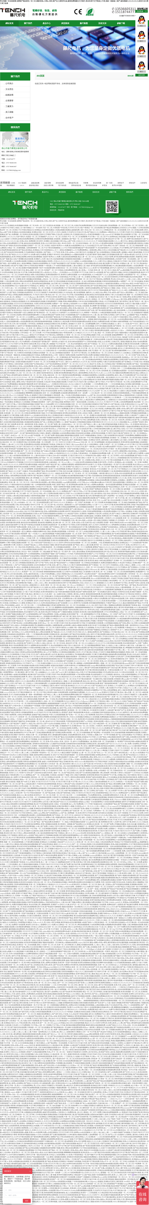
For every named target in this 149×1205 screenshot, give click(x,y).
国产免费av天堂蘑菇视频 (110, 933)
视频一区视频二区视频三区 (86, 1097)
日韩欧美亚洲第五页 (35, 272)
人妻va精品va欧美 (24, 627)
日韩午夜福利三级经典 (85, 388)
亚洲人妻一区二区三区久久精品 (105, 270)
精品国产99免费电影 (31, 670)
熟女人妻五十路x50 (12, 918)
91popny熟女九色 (80, 444)
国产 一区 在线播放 (34, 1175)
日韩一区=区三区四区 (96, 357)
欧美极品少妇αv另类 (76, 672)
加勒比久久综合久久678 (18, 1050)
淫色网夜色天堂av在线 (77, 786)
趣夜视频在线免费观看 (31, 576)
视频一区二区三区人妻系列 (130, 379)
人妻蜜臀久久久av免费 (133, 480)
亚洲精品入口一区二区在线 (89, 449)
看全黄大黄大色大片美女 (13, 833)
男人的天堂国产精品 (129, 589)
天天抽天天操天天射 (105, 831)
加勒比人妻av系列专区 (16, 989)
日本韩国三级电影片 (36, 467)
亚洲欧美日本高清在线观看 (56, 1007)
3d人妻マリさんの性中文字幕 (24, 357)
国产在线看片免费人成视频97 (43, 641)
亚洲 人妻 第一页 (66, 741)
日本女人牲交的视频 (109, 250)
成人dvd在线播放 (6, 641)
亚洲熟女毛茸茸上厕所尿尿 (98, 440)
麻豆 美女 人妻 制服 (135, 645)
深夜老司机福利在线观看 (63, 545)
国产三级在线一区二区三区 (125, 245)
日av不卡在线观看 (138, 560)
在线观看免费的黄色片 (111, 795)
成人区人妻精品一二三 (18, 297)
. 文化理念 (8, 89)
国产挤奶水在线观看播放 (121, 931)
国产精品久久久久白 (118, 1139)
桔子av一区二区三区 (60, 670)
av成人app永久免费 (85, 576)
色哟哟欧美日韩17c (72, 371)
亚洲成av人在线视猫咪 (14, 498)
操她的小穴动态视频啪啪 (74, 601)
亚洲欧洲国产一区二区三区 (137, 726)
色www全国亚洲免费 (98, 578)
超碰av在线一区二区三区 (14, 831)
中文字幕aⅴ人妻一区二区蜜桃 (79, 277)
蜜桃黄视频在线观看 (71, 435)
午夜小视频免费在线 (58, 817)
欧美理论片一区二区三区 (42, 795)
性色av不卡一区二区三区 (56, 1052)
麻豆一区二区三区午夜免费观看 (61, 1141)
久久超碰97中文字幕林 (81, 1056)
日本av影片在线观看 (19, 324)
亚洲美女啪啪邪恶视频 (87, 755)
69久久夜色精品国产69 (121, 1202)
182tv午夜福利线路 (84, 274)
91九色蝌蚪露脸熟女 (48, 889)
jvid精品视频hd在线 (101, 1005)
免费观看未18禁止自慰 (70, 1110)
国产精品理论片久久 (136, 1097)
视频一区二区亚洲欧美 (135, 295)
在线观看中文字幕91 (82, 784)
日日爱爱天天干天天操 (80, 272)
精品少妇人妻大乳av (90, 681)
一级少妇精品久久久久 (104, 317)
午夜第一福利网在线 (39, 1032)
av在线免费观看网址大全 (48, 1166)
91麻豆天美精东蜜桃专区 (114, 1014)
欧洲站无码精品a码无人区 (71, 1130)
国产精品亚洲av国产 (66, 440)
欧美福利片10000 (65, 290)
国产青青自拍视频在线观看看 (120, 536)
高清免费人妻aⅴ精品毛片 (117, 386)
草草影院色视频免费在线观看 (80, 321)
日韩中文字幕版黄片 (58, 601)
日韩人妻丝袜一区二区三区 (64, 286)
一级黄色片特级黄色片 (73, 1052)
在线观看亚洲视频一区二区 (9, 453)
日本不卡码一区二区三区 (104, 866)
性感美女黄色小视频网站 (135, 882)
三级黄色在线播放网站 (92, 288)
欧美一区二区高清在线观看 (32, 498)
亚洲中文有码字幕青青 (140, 261)
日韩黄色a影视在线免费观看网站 (22, 239)
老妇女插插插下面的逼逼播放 (102, 918)
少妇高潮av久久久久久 (95, 402)
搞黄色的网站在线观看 (42, 755)
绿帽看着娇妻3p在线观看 (62, 625)
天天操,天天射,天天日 (27, 654)
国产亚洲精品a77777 (52, 411)
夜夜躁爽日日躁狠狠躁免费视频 (21, 804)
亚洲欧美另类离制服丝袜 (86, 636)
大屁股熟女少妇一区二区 (134, 482)
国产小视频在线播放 (65, 612)
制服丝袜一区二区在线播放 (121, 891)
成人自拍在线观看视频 (122, 989)
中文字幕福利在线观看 (128, 842)
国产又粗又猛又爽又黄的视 (117, 668)
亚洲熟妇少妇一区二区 (99, 277)
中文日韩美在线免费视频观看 (97, 1050)
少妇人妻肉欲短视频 (30, 699)
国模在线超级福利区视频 (128, 721)
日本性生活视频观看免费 (131, 272)
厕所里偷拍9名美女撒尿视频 (71, 922)
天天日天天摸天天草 (65, 1132)
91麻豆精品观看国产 (106, 560)
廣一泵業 (109, 183)
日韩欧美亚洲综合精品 (8, 945)
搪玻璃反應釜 (34, 185)
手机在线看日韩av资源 (27, 1023)
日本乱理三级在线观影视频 (114, 482)
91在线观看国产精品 (110, 804)
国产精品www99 (69, 994)
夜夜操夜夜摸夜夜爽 (93, 594)
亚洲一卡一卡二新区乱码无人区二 (110, 817)
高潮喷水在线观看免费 (98, 415)
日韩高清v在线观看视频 (128, 1038)
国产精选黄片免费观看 (53, 907)
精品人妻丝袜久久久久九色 (38, 594)
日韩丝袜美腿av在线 (94, 342)
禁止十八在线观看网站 (49, 730)
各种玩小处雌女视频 (65, 391)
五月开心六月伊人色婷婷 (57, 232)
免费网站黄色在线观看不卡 (40, 645)
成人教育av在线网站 (56, 587)
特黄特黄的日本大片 (99, 422)
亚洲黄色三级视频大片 (69, 324)
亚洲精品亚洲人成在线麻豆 (59, 634)
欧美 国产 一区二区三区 (27, 1014)
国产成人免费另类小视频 (113, 272)
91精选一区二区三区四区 (110, 455)
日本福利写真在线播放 (81, 900)
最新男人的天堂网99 (120, 971)
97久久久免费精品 (61, 491)
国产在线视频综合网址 (102, 940)
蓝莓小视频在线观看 (69, 636)
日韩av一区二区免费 (135, 862)
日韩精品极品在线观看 (55, 1117)
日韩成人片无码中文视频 (101, 652)
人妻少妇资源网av (41, 1190)
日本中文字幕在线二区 (82, 353)
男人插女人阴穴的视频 (52, 922)
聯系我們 (129, 192)
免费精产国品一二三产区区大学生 (58, 529)
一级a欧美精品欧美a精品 (91, 328)
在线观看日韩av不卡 (56, 1190)
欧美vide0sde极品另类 (128, 522)
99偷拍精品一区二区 (56, 462)
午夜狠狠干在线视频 (138, 1150)
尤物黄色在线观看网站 (40, 263)
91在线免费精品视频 (73, 397)
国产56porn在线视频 (100, 748)
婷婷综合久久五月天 (80, 362)
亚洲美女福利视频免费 (82, 1085)
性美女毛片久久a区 (96, 373)
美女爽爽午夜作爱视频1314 (99, 306)
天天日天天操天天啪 (56, 1090)
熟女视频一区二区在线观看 (36, 766)
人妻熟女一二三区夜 (62, 1072)
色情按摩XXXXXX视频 (78, 304)
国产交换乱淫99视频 (48, 451)
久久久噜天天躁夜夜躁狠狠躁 (77, 565)
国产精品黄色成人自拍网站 (72, 346)
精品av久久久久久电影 (46, 326)
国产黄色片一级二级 (139, 301)
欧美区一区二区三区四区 (136, 806)
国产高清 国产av (100, 1003)
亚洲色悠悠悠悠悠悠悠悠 (111, 476)
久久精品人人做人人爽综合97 (116, 645)
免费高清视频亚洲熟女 (109, 563)
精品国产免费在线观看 (84, 592)
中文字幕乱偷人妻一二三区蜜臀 (124, 1190)
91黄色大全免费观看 (100, 598)
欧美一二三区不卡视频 (30, 460)
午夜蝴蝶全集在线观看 (25, 259)
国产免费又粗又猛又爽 (99, 239)
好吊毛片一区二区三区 (20, 386)
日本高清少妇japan (49, 1076)
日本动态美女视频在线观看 (36, 500)
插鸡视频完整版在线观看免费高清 (37, 989)
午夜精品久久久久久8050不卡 (57, 884)
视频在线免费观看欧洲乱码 (125, 373)
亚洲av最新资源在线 (31, 574)
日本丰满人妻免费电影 (112, 596)
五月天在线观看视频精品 (122, 1032)
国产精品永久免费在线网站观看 (54, 960)
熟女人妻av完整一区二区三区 (130, 692)
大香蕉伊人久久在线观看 (113, 518)
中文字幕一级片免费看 (87, 866)
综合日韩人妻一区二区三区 (54, 1038)
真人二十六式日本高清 (61, 518)
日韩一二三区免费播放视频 (126, 368)
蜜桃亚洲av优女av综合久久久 (82, 583)
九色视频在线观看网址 (89, 375)
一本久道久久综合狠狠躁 (14, 290)
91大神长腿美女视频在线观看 (76, 1135)
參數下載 (121, 23)
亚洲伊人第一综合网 (19, 806)
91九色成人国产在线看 (103, 949)
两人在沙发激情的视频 (32, 971)
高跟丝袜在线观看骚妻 (95, 650)
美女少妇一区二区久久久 (94, 230)
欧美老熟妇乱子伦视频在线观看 (23, 578)
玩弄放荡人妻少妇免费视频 (75, 292)
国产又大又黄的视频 (30, 726)
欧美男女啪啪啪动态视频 (88, 462)
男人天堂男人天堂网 (9, 388)
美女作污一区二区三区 (112, 1105)
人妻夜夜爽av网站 (95, 250)
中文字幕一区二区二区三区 (90, 348)
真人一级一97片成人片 (49, 862)
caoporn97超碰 (68, 1139)
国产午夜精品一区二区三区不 (99, 565)
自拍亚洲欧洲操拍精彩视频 (13, 422)
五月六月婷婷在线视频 (109, 348)
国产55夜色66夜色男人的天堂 (130, 254)
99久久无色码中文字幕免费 (121, 547)
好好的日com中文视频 (128, 228)
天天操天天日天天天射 (50, 1164)
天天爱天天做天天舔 (113, 433)
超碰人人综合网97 (122, 610)
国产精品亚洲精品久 (113, 487)
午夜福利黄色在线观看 (81, 706)
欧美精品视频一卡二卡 (140, 277)
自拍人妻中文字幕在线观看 (96, 634)
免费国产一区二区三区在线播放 (131, 281)
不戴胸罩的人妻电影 (16, 967)
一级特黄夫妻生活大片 (106, 473)
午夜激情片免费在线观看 (130, 878)
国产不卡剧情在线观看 (88, 366)
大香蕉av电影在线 (128, 900)
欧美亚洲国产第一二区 (75, 614)
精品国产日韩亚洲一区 (28, 453)
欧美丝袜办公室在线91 (95, 283)
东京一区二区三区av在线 (9, 330)
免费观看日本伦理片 (36, 241)
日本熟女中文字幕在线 (43, 487)
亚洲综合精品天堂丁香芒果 (20, 359)
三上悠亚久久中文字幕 (46, 726)
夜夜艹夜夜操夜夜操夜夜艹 (109, 683)
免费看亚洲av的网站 (66, 1005)
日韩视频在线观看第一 (38, 402)
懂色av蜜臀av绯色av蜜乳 (121, 409)
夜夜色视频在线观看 (68, 536)
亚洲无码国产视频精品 (92, 630)
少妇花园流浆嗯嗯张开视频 (18, 480)
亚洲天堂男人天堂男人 (106, 462)
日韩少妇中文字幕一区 (79, 641)
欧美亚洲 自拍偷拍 (25, 882)
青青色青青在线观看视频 (130, 442)
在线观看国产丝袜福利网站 (30, 556)
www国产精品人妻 (103, 1097)
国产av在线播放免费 (114, 1072)
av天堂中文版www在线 (14, 875)
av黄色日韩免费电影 (24, 715)
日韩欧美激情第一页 (48, 547)
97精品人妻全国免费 (54, 636)
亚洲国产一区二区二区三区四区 (38, 245)
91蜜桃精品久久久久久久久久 (10, 549)
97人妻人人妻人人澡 (108, 1074)
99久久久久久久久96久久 (33, 350)
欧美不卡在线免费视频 (57, 469)
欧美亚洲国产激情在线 (52, 317)
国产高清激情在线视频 (8, 795)
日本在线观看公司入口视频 (44, 779)
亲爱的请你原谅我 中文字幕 (37, 569)
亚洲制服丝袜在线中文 (138, 996)
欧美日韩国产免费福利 (93, 489)
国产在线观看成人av (53, 813)
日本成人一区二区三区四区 (100, 837)
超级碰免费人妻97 (77, 230)
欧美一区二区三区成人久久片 (70, 411)
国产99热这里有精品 (46, 844)
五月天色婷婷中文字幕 (139, 547)
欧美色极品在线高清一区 (74, 281)
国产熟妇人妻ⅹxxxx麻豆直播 (83, 545)
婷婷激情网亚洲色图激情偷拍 (54, 1193)
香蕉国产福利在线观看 (70, 610)
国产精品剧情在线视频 (8, 920)
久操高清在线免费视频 (69, 257)
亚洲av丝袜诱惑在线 (42, 357)
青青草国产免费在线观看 (95, 518)
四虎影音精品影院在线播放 (136, 330)
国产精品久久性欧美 (27, 909)
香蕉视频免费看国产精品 (96, 645)
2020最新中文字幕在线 (131, 1043)
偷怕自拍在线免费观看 (32, 243)
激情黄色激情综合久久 (48, 869)
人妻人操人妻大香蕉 (100, 315)
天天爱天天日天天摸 (73, 632)
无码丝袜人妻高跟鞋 (137, 569)
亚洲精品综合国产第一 (103, 697)
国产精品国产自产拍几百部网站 (66, 576)
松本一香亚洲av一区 (65, 1047)
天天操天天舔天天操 (54, 766)
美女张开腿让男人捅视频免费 (39, 904)
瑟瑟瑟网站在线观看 (116, 274)
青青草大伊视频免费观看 (24, 712)
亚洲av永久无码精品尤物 (106, 364)
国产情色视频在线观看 (126, 804)
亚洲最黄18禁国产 (25, 1052)
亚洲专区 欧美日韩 (72, 683)
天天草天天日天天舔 (75, 228)
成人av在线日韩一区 (18, 793)
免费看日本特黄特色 (71, 965)
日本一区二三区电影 (127, 670)
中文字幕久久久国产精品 (97, 737)
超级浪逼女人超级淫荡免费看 (53, 1081)
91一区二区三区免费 (126, 328)
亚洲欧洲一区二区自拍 (18, 429)
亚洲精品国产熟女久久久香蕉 (68, 730)
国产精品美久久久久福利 (126, 250)
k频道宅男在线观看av (50, 1112)
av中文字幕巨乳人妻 (47, 1059)
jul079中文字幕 (129, 444)
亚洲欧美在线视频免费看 (59, 540)
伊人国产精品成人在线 (116, 404)
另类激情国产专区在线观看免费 (125, 243)
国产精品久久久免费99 (42, 817)
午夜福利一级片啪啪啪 (84, 536)
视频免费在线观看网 (123, 1052)
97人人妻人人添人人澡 (32, 589)
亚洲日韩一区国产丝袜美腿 (68, 449)
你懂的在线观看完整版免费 (31, 319)
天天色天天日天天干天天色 (45, 782)
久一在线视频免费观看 (137, 1101)
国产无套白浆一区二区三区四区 (81, 811)
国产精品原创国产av (61, 563)
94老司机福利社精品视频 (47, 708)
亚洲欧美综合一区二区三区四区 (66, 268)
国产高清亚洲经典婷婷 (78, 978)
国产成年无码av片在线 (26, 1012)
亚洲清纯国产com (103, 659)
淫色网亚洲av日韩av (33, 547)
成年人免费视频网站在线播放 (134, 290)
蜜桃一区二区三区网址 (87, 791)
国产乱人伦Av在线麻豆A (117, 1135)
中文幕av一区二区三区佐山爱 (100, 1056)
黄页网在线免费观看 (69, 413)
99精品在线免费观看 (102, 480)
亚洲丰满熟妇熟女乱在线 (93, 263)
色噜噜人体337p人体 (39, 860)
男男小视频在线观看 (129, 826)
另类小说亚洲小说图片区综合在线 (22, 277)
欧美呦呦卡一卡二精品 (64, 589)
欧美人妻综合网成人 (78, 1137)
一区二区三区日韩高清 (64, 889)
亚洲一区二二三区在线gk (85, 949)
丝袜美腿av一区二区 (74, 1108)
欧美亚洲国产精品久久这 (26, 388)
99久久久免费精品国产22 (121, 793)
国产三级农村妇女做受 (38, 773)
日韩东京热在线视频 (100, 581)
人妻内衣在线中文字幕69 (43, 455)
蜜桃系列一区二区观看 (8, 665)
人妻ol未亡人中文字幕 (15, 444)
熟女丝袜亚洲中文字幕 (77, 623)
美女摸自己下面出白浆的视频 (64, 949)
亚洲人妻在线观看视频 (140, 945)
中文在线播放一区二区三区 (106, 469)
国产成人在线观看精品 (102, 252)
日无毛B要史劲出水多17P (111, 672)
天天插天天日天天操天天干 (94, 587)
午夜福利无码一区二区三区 (40, 1000)
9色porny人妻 (31, 650)
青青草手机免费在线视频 (28, 464)
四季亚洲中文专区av (53, 1168)
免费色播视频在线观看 (84, 1190)
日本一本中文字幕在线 (117, 1012)
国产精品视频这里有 (88, 1123)
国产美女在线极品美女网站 (60, 1036)
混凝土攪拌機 (48, 185)
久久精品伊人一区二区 (23, 299)
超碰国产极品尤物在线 (40, 715)
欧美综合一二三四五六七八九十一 (112, 1099)
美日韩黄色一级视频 (65, 824)
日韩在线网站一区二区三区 (118, 581)
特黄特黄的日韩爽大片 (57, 292)
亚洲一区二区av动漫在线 (121, 697)
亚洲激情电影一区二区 (115, 1177)
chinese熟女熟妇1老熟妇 (127, 516)
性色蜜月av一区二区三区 (128, 683)
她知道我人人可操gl (131, 540)
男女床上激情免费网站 (80, 373)
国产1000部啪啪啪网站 (32, 554)
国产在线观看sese (42, 898)
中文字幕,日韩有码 (46, 692)
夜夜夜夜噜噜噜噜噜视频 (43, 321)
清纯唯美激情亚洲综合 (14, 663)
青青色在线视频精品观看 (32, 761)
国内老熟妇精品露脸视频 (41, 283)
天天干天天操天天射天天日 (38, 656)
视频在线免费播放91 (44, 1014)
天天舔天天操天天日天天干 (122, 831)
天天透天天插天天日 (126, 232)
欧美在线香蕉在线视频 (79, 529)
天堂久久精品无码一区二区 (77, 645)
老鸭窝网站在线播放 (118, 525)
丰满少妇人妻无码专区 (30, 310)
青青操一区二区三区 (126, 1164)
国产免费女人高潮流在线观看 (72, 516)
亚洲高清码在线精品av (102, 719)
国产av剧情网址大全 (54, 992)
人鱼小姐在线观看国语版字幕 (138, 366)
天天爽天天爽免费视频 (99, 654)
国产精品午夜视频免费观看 (99, 1065)
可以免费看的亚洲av (95, 795)
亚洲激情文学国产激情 (124, 346)
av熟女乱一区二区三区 (50, 279)
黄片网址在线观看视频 (32, 963)
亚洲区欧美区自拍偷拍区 (33, 1177)
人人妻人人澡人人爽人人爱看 (57, 851)
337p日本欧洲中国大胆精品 (121, 757)
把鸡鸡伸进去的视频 (119, 366)
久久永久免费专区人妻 (124, 712)
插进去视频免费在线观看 (86, 498)
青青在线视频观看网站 (69, 498)
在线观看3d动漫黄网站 (106, 375)
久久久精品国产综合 (22, 411)
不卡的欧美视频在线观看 (105, 241)
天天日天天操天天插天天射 (119, 558)
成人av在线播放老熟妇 (66, 1126)
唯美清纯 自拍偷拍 (12, 779)
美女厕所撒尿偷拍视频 (75, 476)
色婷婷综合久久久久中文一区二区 (76, 415)
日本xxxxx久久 (38, 922)
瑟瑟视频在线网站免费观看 (107, 864)
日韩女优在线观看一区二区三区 (132, 672)
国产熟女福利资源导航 (54, 768)
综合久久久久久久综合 (140, 907)
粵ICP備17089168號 (82, 201)
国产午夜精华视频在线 (76, 569)
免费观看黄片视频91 (81, 440)
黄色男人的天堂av (65, 706)
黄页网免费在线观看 (76, 484)
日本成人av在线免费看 (57, 1155)
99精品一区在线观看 (61, 804)
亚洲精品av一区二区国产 (74, 502)
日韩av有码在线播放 (22, 505)
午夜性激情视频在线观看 (66, 592)
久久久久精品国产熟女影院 (57, 840)
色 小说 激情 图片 (41, 764)
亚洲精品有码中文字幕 (95, 978)
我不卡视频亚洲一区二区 (88, 694)
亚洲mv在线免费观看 (25, 366)
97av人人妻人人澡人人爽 (136, 350)
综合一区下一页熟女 (84, 998)
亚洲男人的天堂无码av (137, 994)
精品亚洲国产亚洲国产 (119, 1186)
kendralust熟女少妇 (20, 511)
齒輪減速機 (35, 183)
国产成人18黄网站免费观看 (64, 464)
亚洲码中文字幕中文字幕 (111, 411)
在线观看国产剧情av (42, 277)
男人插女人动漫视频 (21, 567)
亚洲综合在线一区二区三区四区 (43, 299)
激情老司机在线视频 (21, 467)
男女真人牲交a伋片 (117, 279)
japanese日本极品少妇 (77, 518)
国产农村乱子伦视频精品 (50, 1119)
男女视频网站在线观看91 (43, 625)
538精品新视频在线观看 (107, 312)
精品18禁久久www (85, 268)
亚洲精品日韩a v (14, 319)
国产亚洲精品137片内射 (129, 362)
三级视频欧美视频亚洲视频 (75, 500)
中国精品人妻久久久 (30, 708)
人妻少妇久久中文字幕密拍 (57, 1018)
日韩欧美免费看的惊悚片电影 (34, 413)
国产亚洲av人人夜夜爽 (85, 983)
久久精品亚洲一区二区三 (58, 1054)
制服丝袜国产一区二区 (81, 889)
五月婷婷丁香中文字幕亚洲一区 (132, 500)
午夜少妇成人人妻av (74, 853)
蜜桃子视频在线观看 (105, 681)
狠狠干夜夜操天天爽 (127, 895)
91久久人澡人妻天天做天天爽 (96, 605)
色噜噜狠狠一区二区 (71, 359)
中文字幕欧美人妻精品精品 (83, 1139)
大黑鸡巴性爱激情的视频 (113, 648)
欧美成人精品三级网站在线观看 (75, 648)
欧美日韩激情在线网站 (139, 371)
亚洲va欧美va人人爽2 (70, 929)
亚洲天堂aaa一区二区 (45, 623)
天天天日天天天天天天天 (29, 918)
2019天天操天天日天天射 (42, 712)
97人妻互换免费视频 (88, 639)
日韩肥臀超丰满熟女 (25, 922)
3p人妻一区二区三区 (86, 753)
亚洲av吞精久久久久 (98, 460)
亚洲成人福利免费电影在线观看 (15, 476)
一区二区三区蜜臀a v (41, 1188)
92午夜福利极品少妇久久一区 (133, 980)
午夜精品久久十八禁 (132, 627)
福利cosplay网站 (39, 813)
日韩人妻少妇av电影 (78, 520)
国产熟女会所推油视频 (30, 1148)
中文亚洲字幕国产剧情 (93, 254)
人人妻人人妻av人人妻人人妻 (104, 945)
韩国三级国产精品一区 (60, 484)
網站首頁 (9, 23)
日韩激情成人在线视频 (137, 708)
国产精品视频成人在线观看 (96, 904)
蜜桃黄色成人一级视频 (85, 319)
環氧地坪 (132, 183)
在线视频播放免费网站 (34, 837)
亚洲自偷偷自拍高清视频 (56, 788)
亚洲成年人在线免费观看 (137, 1056)
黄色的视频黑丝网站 (13, 518)
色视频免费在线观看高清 (104, 616)
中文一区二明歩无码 (18, 547)
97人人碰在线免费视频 (46, 534)
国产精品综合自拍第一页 (56, 500)
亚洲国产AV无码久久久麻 (60, 904)
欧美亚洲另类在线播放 (76, 893)
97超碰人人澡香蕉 (116, 1043)
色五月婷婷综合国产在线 (86, 310)
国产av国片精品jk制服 (55, 402)
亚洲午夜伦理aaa (50, 429)
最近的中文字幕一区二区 (117, 239)
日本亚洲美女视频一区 (35, 442)
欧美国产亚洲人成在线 (137, 583)
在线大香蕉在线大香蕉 (74, 947)
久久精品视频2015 (113, 391)
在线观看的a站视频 (64, 1181)
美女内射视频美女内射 (79, 344)
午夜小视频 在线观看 (53, 958)
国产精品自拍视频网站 (108, 898)
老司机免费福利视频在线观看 (124, 257)
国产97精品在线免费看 (49, 855)
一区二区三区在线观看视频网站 (124, 572)
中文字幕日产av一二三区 (33, 438)
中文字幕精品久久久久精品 (126, 469)
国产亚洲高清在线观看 (74, 328)
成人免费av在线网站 (132, 744)
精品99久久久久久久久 (63, 849)
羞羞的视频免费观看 (130, 706)
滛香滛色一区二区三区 (38, 777)
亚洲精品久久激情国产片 (110, 630)
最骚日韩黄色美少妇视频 (77, 1054)
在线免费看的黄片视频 (63, 299)
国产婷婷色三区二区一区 (130, 433)
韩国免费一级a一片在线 (62, 395)
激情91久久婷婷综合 (9, 922)
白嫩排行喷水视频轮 (112, 1047)
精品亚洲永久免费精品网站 (95, 400)
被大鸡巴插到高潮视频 (87, 317)
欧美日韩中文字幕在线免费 (57, 569)
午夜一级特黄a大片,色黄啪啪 (84, 627)
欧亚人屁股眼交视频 (138, 891)
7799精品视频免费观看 (134, 837)
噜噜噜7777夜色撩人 (45, 266)
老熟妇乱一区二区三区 (132, 766)
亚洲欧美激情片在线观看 (65, 451)
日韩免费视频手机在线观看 (132, 849)
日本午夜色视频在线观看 (103, 326)
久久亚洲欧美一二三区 (89, 259)
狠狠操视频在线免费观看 (13, 1166)
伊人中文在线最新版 (85, 940)
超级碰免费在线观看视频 (117, 654)
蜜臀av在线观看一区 (88, 891)
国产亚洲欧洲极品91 (125, 723)
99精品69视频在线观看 (79, 625)
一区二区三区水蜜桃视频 (81, 732)
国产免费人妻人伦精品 (59, 424)
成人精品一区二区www (67, 585)
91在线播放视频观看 (26, 1094)
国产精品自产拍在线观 (115, 889)
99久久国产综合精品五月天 (97, 686)
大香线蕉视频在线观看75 (63, 578)
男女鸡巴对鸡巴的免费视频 (26, 846)
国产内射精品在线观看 (32, 525)
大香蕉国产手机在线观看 (105, 621)
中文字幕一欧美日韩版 (140, 388)
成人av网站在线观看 (43, 632)
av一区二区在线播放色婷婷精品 (90, 359)
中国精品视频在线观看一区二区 (66, 534)
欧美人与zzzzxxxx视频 (45, 453)
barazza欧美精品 (62, 650)
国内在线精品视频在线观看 (52, 994)
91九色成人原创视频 (14, 1148)
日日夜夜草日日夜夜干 (82, 493)
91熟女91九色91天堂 (111, 721)
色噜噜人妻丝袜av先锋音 (76, 594)
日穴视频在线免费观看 (134, 1009)
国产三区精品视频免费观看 (130, 656)
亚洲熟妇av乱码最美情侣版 (137, 686)
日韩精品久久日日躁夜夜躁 (9, 654)
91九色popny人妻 (32, 297)
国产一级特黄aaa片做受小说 (57, 342)
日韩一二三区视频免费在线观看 (37, 634)
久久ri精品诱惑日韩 (105, 1193)
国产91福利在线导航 (82, 286)
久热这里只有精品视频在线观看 (117, 339)
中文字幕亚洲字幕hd (123, 531)
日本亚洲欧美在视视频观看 (81, 708)
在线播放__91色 (96, 543)
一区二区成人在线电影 (127, 1161)
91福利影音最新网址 (111, 969)
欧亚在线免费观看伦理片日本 (19, 587)
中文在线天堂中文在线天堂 (30, 855)
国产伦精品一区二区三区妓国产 (102, 887)
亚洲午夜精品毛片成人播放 (85, 974)
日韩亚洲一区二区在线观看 (100, 1059)
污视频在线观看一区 (76, 563)
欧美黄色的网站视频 (57, 1128)
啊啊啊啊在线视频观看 (34, 393)
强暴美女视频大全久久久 (36, 858)
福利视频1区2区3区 (51, 339)
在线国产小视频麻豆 (83, 1177)
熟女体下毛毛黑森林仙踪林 (67, 659)
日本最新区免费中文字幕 (36, 770)
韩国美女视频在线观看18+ (101, 1159)
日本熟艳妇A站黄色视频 (123, 507)
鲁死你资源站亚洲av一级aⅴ (89, 936)
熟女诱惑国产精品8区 (18, 1038)
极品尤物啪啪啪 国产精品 (133, 502)
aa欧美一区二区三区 (22, 605)
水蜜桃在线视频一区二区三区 (54, 467)
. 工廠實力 (8, 106)
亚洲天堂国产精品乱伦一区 (17, 621)
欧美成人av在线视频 (91, 712)
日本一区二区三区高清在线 (57, 668)
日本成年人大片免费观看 (21, 1025)
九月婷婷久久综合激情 (134, 808)
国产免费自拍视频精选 (8, 688)
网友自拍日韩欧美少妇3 (30, 985)
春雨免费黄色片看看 (9, 1135)
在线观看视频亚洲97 (41, 469)
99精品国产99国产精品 (46, 464)
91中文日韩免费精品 (111, 612)
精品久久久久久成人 (19, 520)
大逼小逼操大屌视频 (114, 1003)
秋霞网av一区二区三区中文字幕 (83, 728)
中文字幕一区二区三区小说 (131, 377)
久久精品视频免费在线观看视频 (128, 619)
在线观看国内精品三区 (10, 447)
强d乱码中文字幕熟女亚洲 (105, 715)
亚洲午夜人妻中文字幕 (123, 822)
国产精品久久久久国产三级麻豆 (17, 471)
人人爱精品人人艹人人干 (61, 400)
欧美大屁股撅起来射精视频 (31, 279)
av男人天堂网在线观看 (51, 493)
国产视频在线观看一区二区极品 (38, 520)
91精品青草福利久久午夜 (83, 858)
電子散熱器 (62, 185)
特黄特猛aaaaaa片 (61, 846)
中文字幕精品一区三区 (103, 554)
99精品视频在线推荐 (9, 348)
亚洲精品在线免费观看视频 (43, 808)
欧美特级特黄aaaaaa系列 (123, 663)
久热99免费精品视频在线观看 (32, 549)
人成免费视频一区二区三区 (124, 853)
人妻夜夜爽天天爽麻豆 (74, 1032)
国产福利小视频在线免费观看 (125, 875)
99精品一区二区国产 (90, 1101)
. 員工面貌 (8, 112)
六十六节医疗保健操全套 (93, 804)
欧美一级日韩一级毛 (17, 581)
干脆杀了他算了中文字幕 (119, 1119)
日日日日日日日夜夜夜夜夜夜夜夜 (36, 462)
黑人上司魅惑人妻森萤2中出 (68, 866)
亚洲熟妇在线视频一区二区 (41, 353)
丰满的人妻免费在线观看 (83, 759)
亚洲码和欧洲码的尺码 (95, 775)
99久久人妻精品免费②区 (90, 632)
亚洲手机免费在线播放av (36, 902)
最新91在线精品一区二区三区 (109, 936)
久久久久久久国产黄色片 (16, 237)
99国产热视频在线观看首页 (52, 438)
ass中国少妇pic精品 (126, 283)
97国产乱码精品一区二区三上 (110, 1143)
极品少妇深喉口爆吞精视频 (131, 384)
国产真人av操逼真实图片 (27, 784)
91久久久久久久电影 (65, 480)
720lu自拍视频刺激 (135, 1007)
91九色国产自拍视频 (95, 641)
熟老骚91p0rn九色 (107, 853)
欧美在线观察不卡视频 (39, 880)
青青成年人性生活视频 (18, 406)
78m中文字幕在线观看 (12, 534)
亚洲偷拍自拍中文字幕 (79, 527)
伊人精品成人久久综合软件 (96, 406)
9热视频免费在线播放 (31, 422)
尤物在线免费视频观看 (126, 864)
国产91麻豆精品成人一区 (75, 489)
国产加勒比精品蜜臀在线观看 (53, 447)
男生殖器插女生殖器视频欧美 (57, 878)
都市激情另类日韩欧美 (15, 350)
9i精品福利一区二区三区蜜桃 (106, 723)
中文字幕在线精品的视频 (93, 672)
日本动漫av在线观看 (82, 306)
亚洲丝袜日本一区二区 (89, 1168)
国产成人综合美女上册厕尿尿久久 (62, 505)
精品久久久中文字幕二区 (102, 451)
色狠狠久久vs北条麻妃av (122, 353)
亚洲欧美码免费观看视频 (44, 239)
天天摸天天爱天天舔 (21, 594)
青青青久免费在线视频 (69, 274)
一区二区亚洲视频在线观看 (47, 828)
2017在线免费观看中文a (75, 1172)
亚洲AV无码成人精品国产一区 (65, 388)
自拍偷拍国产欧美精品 (129, 815)
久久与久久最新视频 (31, 659)
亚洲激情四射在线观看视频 (9, 728)
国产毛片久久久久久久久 (115, 744)
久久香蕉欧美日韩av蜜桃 (92, 455)
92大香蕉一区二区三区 (72, 335)
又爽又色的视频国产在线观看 (12, 616)
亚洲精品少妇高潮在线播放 (44, 230)
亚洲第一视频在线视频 (40, 746)
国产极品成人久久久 (58, 632)
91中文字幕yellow (83, 482)
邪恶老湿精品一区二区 (71, 875)
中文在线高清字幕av (85, 429)
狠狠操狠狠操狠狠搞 (91, 1000)
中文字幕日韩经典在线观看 (94, 670)
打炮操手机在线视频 (69, 558)
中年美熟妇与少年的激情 (125, 898)
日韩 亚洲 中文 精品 (54, 976)
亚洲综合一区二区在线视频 (26, 945)
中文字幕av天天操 (58, 1025)
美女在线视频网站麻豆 (118, 808)
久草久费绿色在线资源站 (48, 873)
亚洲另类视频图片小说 (96, 234)
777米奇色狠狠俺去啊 (79, 1181)
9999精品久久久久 (132, 768)
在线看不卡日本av (117, 791)
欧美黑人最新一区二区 (55, 773)
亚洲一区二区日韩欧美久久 (66, 945)
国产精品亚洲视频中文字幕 (72, 1067)
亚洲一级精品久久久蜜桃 (123, 918)
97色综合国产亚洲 (40, 543)
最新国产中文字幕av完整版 (113, 775)
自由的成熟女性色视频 (57, 969)
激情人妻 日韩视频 (32, 478)
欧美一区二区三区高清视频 (84, 326)
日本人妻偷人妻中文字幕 (46, 330)
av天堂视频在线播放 (73, 639)
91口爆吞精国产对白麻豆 (58, 746)
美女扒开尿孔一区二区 (70, 243)
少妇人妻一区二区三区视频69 (32, 507)
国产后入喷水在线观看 (112, 431)
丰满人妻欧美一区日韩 (79, 596)
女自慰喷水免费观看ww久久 (10, 426)
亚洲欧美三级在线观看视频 (40, 540)
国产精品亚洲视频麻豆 (111, 228)
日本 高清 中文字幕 (12, 1072)
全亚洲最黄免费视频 (22, 927)
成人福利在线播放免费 (53, 1079)
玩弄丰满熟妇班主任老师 (92, 379)
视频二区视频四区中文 (63, 726)
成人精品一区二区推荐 (103, 333)
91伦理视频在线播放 (111, 623)
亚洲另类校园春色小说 (49, 592)
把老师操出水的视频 (63, 406)
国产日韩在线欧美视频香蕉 (97, 668)
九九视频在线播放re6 (15, 659)
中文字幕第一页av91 (136, 679)
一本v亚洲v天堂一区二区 (43, 228)
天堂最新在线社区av (80, 234)
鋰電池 (104, 185)
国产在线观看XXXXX (65, 603)
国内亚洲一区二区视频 (35, 621)
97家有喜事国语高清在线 (9, 1063)
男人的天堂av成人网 (137, 270)
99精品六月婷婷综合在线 (120, 592)
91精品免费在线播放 (141, 650)
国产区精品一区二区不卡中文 (62, 815)
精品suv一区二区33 (7, 717)
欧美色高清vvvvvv (87, 1152)
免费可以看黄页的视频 (92, 878)
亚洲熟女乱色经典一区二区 (57, 777)
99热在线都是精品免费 (17, 677)
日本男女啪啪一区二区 (26, 786)
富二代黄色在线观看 (98, 339)
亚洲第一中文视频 (67, 426)
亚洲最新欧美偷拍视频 (72, 259)
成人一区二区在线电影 (18, 288)
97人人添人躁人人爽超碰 (98, 750)
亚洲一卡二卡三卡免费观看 (82, 547)
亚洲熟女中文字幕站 (68, 525)
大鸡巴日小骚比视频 (132, 304)
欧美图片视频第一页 (137, 592)
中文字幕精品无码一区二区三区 (76, 820)
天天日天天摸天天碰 (69, 1074)
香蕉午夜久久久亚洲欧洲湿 (70, 1168)
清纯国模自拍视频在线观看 (86, 1170)
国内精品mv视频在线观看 (124, 538)
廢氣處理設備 (73, 183)
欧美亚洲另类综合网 (82, 1059)
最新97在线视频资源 (99, 1175)
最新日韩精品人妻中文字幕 (79, 337)
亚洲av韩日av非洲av (41, 366)
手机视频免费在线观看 (83, 654)
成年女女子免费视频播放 (9, 384)
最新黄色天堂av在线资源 (14, 643)
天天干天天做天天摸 (27, 686)
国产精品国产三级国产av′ (19, 723)
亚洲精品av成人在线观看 (123, 462)
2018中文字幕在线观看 (71, 417)
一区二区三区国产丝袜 (132, 355)
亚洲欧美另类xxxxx (128, 1050)
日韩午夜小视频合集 (68, 697)
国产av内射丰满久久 (16, 706)
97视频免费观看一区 (62, 1088)
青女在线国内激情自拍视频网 (115, 764)
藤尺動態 (84, 23)
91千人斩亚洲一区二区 (22, 717)
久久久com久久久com (63, 330)
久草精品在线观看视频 (105, 1170)
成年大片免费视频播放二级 (82, 741)
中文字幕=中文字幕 (33, 980)
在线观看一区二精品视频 (41, 551)
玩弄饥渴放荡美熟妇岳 (49, 603)
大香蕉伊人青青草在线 (104, 726)
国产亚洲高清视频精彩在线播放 (51, 514)
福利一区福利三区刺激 (114, 578)
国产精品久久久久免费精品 (96, 232)
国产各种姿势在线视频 (120, 677)
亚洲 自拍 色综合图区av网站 (62, 308)
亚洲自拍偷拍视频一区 (97, 849)
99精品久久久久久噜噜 (15, 1047)
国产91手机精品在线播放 (44, 578)
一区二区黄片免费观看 (71, 954)
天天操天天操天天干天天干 (129, 1067)
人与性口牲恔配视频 (19, 397)
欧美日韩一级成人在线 (32, 940)
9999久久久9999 (69, 1190)
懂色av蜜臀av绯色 (18, 382)
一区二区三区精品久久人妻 (72, 770)
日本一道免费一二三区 (86, 393)
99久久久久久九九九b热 (99, 815)
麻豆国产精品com (75, 619)
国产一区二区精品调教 (41, 775)
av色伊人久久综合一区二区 (36, 1146)
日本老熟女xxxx (65, 272)
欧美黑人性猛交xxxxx (122, 911)
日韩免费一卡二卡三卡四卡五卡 (55, 442)
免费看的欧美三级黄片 (57, 328)
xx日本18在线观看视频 (67, 279)
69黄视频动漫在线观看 (21, 1161)
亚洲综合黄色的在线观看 (75, 630)
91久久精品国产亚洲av (71, 514)
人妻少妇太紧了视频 (68, 902)
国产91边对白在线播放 (52, 723)
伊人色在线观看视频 (133, 438)
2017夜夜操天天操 (30, 1047)
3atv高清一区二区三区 (98, 869)
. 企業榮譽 (8, 101)
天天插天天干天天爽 (111, 402)
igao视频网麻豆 (142, 842)
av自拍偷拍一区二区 (24, 502)
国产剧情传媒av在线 (67, 793)
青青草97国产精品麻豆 (35, 476)
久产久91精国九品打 (54, 1130)
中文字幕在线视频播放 (52, 248)
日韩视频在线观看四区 (25, 292)
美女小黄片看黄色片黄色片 (133, 775)
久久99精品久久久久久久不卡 (83, 333)
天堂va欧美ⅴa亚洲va (51, 377)
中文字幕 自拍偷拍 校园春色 (94, 491)
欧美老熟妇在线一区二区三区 (124, 938)
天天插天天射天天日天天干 (13, 824)
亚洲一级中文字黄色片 (86, 534)
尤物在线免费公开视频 (87, 621)
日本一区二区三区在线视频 (53, 549)
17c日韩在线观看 (143, 228)
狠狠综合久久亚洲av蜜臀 (59, 1199)
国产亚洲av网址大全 (107, 245)
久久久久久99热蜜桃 (102, 728)
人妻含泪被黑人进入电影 (81, 266)
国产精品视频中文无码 (112, 656)
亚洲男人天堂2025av (11, 1052)
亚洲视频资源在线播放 (111, 543)
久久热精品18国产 (125, 549)
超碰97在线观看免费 (60, 692)
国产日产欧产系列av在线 (44, 563)
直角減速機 (60, 183)
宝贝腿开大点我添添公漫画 (33, 831)
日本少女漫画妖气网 (100, 388)
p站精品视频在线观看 (91, 531)
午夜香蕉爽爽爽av (141, 534)
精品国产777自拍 (127, 1117)
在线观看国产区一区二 (132, 274)
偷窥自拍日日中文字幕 (49, 480)
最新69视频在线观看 (138, 741)
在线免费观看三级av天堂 (133, 529)
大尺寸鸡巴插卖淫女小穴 (49, 1126)
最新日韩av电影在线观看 (104, 679)
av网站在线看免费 (138, 811)
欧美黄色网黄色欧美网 (122, 505)
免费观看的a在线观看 (34, 994)
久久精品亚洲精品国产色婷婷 (49, 315)
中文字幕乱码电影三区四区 (104, 761)
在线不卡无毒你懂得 (120, 317)
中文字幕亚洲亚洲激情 (54, 413)
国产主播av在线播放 (90, 947)
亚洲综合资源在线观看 (30, 234)
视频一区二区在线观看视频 (14, 842)
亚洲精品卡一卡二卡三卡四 (86, 585)
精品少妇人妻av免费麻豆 (33, 449)
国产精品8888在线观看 (129, 411)
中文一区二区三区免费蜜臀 (77, 237)
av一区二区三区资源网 (42, 920)
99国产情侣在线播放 (13, 739)
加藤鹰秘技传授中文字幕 (66, 862)
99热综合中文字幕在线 (82, 815)
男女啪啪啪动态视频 (59, 882)
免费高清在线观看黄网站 (139, 866)
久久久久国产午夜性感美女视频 (51, 478)
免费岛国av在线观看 (98, 987)
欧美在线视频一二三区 (114, 601)
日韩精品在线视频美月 (19, 301)
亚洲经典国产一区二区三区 (15, 317)
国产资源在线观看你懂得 (91, 1146)
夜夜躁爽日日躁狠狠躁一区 (29, 1059)
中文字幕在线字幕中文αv (11, 337)
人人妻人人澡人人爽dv (133, 279)
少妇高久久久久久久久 (10, 464)
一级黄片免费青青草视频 (61, 487)
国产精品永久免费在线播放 (27, 748)
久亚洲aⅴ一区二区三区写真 (79, 1065)
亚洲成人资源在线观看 (95, 721)
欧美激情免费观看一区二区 (112, 1137)
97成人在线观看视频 (17, 478)
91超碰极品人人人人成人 (46, 672)
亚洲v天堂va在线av (67, 252)
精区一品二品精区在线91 (58, 594)
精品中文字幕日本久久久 (69, 1009)
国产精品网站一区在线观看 (100, 732)
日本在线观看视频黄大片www (10, 974)
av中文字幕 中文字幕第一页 (52, 929)
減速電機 (47, 183)
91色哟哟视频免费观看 (91, 663)
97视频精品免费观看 (114, 605)
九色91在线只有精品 (103, 1041)
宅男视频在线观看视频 (138, 413)
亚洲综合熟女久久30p (132, 404)
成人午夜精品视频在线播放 (28, 864)
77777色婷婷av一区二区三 (41, 688)
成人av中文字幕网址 (50, 652)
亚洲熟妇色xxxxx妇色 (15, 708)
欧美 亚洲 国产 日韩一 (107, 346)
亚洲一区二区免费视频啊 (86, 324)
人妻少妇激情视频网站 (21, 489)
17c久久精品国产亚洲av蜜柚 (79, 808)
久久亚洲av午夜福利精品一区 (80, 453)
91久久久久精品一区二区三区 (28, 887)
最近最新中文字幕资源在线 (23, 983)
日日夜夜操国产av (63, 1021)
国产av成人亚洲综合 (14, 828)
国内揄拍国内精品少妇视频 (29, 1126)
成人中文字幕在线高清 (17, 837)
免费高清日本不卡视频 (110, 516)
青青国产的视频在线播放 (49, 556)
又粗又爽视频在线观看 (135, 925)
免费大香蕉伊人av (26, 415)
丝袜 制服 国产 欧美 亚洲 (135, 237)
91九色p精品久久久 (76, 379)
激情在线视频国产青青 (59, 951)
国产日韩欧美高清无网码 (9, 786)
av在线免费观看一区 (139, 266)
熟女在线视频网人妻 (83, 895)
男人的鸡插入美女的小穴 (52, 431)
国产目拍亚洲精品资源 (98, 286)
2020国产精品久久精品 (123, 887)
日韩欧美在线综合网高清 (100, 1012)
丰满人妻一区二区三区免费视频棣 (92, 442)
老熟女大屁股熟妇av (48, 750)
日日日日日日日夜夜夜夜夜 (23, 304)
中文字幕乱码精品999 (26, 230)
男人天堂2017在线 (128, 460)
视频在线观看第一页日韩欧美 (76, 656)
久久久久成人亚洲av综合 (19, 241)
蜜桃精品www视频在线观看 (74, 254)
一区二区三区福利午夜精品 (20, 274)
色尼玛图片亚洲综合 (93, 1197)
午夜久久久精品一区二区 (105, 920)
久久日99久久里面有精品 (59, 277)
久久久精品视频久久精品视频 (22, 951)
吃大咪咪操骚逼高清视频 (36, 301)
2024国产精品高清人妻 (30, 719)
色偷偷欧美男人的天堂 (130, 467)
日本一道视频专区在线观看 (37, 346)
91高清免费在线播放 (80, 391)
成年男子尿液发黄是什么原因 (75, 511)
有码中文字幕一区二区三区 (40, 505)
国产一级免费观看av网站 (84, 757)
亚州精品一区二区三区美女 (64, 326)
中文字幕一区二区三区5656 (105, 1130)
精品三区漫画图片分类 (87, 572)
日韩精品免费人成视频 (118, 252)
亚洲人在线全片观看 (85, 413)
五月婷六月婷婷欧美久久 (102, 525)
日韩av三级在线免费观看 (98, 782)
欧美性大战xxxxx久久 (141, 458)
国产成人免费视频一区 (14, 234)
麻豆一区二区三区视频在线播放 (28, 391)
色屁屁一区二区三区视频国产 (36, 237)
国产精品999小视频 (108, 288)
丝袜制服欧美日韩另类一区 (138, 942)
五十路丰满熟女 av (27, 228)
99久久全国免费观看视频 (88, 1079)
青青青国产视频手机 (24, 688)
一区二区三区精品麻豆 (50, 449)
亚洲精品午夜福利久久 (74, 469)
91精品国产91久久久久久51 (66, 842)
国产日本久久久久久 (57, 502)
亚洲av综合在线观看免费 (123, 473)
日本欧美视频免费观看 (43, 1012)
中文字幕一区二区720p (43, 909)
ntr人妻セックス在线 (122, 324)
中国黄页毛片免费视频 (60, 797)
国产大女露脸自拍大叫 (84, 315)
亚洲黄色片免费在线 (95, 1105)
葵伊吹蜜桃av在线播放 (18, 916)
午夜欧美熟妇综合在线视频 (20, 484)
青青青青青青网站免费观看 (30, 420)
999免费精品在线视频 (67, 1121)
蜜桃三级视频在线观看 (58, 1157)
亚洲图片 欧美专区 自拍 (55, 254)
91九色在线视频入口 (18, 650)
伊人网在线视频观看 (82, 925)
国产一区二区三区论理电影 (30, 451)
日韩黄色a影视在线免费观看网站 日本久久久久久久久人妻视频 (34, 306)
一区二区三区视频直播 (32, 799)
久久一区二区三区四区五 (59, 379)
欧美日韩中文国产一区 (14, 433)
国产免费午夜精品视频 (56, 435)
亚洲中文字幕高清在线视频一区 (80, 409)
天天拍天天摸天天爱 (40, 295)
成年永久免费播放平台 (25, 308)
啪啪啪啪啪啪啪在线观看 (67, 319)
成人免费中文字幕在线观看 (107, 569)
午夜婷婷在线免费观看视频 (71, 375)
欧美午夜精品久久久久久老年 (134, 1088)
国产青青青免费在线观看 (16, 371)
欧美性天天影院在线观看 (126, 1197)
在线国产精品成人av (31, 545)
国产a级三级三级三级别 (11, 556)
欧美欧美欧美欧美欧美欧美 (127, 777)
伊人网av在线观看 (28, 974)
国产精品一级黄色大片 (130, 1021)
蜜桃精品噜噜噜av (50, 987)
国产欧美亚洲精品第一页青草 (130, 556)
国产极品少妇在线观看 (66, 737)
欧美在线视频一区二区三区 (80, 543)
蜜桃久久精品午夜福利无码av (10, 1088)
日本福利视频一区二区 (91, 840)
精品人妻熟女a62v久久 (103, 916)
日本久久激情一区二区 (132, 447)
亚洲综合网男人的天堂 (40, 802)
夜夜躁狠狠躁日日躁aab (115, 395)
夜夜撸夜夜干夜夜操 (48, 444)
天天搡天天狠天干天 (43, 337)
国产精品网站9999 (79, 824)
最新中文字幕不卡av (66, 493)
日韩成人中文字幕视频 (106, 301)
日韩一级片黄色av (13, 632)
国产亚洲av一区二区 (41, 348)
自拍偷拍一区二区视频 (118, 438)
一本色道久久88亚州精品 (125, 828)
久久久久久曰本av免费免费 (18, 529)
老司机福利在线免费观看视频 (101, 266)
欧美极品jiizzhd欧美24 (140, 1159)
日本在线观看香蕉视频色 (137, 310)
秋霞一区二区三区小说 (60, 795)
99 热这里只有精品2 (125, 563)
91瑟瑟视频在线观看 (117, 940)
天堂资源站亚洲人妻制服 (96, 529)
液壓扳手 (121, 183)
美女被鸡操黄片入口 (105, 248)
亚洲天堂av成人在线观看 (94, 522)
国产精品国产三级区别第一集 (21, 996)
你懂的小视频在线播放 (49, 420)
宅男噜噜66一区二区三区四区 (136, 784)
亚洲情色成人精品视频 (117, 237)
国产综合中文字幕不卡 (127, 614)
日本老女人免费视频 (11, 817)
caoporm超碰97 (5, 239)
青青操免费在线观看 (101, 330)
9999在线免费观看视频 (75, 1018)
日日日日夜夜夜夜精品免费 (122, 554)
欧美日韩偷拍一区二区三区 (88, 243)
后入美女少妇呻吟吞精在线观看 (70, 1164)
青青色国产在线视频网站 (74, 690)
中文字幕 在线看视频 (113, 460)
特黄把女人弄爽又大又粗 (46, 846)
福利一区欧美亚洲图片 (135, 1083)
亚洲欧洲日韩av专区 (70, 761)
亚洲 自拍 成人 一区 (136, 1128)
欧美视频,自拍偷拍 (81, 737)
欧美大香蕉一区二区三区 (50, 585)
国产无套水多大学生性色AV (94, 764)
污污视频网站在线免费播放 (103, 607)
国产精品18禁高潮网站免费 (115, 784)
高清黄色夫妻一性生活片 (84, 1121)
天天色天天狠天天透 (9, 509)
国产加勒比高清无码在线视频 (16, 245)
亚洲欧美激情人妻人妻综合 (15, 1119)
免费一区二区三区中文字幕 (117, 453)
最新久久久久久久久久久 (63, 844)
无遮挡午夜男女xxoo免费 (59, 245)
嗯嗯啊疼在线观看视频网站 (39, 489)
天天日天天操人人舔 (9, 748)
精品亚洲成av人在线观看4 (137, 451)
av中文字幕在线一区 (132, 922)
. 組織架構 (8, 95)
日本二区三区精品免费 (135, 230)
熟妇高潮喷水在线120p (37, 1079)
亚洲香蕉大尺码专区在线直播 (81, 1021)
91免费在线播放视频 (115, 344)
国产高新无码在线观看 (18, 1027)
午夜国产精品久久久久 (114, 603)
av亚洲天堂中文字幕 (71, 880)
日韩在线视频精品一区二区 (12, 507)
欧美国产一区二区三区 (70, 364)
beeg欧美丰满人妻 (20, 569)
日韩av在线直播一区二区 (94, 969)
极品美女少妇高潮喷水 (42, 560)
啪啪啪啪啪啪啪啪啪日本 (84, 607)
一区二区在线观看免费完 (41, 502)
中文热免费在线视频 (82, 339)
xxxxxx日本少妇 (109, 373)
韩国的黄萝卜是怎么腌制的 (23, 312)
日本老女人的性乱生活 (38, 927)
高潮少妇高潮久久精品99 (66, 869)
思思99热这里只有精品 (49, 612)
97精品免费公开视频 (141, 328)
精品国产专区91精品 (11, 625)
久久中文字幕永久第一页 (95, 958)
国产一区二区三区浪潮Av (60, 978)
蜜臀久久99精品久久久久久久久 (57, 619)
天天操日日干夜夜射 (13, 949)
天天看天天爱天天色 (84, 558)
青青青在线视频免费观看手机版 (50, 610)
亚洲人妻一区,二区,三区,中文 (19, 482)
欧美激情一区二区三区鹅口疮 (112, 489)
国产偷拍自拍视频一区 (14, 873)
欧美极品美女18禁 (106, 1007)
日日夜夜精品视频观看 (67, 652)
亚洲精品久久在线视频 (22, 402)
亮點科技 (61, 210)
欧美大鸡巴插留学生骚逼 (132, 1172)
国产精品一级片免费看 (8, 263)
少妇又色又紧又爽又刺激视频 (113, 855)
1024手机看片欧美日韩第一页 (72, 431)
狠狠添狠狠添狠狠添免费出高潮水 (34, 1034)
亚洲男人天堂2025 (53, 261)
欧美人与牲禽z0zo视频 (90, 735)
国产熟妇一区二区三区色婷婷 (80, 239)
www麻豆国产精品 (134, 1036)
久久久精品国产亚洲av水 (22, 395)
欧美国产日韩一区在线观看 (126, 259)
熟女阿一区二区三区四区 (9, 230)
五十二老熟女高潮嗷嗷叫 (64, 250)
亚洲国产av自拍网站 (61, 811)
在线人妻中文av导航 (59, 565)
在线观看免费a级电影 (61, 460)
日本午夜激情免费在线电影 (12, 592)
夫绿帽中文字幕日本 (106, 1018)
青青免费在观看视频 (24, 516)
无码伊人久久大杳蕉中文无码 (19, 773)
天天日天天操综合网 (99, 225)
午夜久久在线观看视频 (12, 420)
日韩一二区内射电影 (112, 491)
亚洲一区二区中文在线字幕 (86, 779)
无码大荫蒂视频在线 (95, 496)
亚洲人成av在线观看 (15, 699)
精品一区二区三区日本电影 (71, 458)
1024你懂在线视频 (85, 261)
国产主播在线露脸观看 (26, 1065)
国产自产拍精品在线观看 (24, 565)
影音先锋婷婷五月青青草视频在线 (119, 277)
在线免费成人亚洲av (100, 1092)
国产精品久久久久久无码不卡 (19, 254)
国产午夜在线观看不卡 (89, 248)
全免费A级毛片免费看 (38, 254)
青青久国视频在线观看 (49, 824)
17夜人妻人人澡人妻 (48, 406)
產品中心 (47, 23)
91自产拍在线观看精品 (137, 321)
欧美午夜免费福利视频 (125, 641)
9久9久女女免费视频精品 (115, 703)
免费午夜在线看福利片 (135, 239)
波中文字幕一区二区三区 (27, 596)
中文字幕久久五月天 (48, 589)
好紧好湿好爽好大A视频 (65, 806)
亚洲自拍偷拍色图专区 (18, 1157)
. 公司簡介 (8, 83)
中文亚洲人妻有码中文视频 (93, 549)
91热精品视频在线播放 (63, 230)
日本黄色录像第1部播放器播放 (47, 1114)
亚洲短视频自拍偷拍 (78, 395)
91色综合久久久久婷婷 (140, 1034)
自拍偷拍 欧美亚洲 (40, 415)
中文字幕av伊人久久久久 (80, 782)
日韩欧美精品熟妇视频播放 (46, 650)
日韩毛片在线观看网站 (107, 840)
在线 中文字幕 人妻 (73, 348)
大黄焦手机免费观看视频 (82, 225)
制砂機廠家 (11, 185)
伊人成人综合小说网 (126, 869)
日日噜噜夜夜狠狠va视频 (19, 1132)
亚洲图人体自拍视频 (51, 241)
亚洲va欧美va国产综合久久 (16, 730)
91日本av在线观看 (101, 371)
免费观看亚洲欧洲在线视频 (81, 1083)
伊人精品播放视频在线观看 (122, 266)
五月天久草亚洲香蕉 (7, 583)
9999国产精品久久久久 (67, 377)
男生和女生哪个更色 (113, 1199)
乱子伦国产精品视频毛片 (58, 263)
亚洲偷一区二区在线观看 (123, 560)
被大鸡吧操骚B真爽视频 (92, 281)
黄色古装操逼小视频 (46, 545)
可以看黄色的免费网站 (32, 824)
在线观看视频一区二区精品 (133, 820)
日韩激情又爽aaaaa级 (121, 679)
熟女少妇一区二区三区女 (57, 295)
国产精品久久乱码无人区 (33, 1083)
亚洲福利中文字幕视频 (15, 462)
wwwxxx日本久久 (20, 431)
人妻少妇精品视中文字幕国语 (10, 460)
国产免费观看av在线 (90, 770)
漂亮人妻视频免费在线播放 (57, 735)
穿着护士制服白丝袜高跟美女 (47, 440)
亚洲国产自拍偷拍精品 (34, 371)
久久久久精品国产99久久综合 (34, 871)
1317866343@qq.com (86, 207)
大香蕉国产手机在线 (60, 228)
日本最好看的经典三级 (66, 1114)
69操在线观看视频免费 (95, 612)
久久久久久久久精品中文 (87, 364)
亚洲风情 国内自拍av (140, 424)
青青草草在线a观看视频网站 (37, 703)
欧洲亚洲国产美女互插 (114, 665)
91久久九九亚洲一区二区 (97, 391)
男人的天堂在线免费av (15, 574)
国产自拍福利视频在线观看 (120, 1063)
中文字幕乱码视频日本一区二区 (27, 692)
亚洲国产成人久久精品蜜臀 (44, 404)
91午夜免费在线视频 (106, 243)
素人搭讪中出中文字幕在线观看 (54, 721)
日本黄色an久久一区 (82, 806)
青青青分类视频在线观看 (74, 560)
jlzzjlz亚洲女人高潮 (108, 342)
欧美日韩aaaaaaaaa (122, 1108)
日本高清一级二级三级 (131, 748)
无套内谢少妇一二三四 (106, 1103)
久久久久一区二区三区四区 (57, 237)
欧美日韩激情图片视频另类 (105, 417)
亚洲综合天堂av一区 (21, 328)
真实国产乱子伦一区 (27, 368)
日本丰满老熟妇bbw (47, 250)
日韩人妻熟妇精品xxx (18, 811)
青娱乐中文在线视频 (94, 540)
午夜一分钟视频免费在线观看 (40, 484)
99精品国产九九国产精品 (82, 1175)
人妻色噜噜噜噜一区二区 (34, 248)
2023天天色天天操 (33, 406)
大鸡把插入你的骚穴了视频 (59, 775)
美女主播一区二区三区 (118, 768)
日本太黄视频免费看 (65, 916)
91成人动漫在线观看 (105, 956)
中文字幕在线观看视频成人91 (89, 1148)
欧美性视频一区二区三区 (43, 509)
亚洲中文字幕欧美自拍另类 (47, 598)
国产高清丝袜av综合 (19, 858)
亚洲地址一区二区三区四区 (138, 306)
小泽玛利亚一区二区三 (75, 531)
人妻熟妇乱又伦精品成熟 (127, 527)
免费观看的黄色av (47, 355)
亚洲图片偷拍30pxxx (78, 487)
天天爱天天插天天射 (60, 623)
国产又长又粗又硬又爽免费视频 (76, 703)
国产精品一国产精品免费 (42, 822)
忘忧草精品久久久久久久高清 (94, 601)
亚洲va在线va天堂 (78, 522)
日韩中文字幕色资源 (30, 266)
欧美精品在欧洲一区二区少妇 (39, 567)
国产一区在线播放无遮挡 (102, 592)
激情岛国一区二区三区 (57, 820)
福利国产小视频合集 (61, 786)
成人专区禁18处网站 (95, 362)
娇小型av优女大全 (110, 551)
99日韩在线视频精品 (59, 538)
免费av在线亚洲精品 (37, 274)
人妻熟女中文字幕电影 (36, 335)
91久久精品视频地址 (103, 639)
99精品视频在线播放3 (118, 1110)
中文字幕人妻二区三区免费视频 (129, 498)
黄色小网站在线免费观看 (24, 281)
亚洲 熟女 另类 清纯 (83, 862)
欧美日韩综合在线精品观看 (51, 971)
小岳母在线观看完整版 (67, 799)
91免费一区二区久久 (108, 458)
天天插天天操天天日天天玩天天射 (51, 864)
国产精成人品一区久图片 (59, 551)
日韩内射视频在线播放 (10, 882)
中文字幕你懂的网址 (138, 1157)
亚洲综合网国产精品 (139, 297)
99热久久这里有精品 (134, 846)
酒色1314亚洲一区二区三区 (91, 458)
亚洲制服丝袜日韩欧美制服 (66, 1097)
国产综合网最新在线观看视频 (96, 797)
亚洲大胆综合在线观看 (92, 1030)
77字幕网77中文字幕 (89, 938)
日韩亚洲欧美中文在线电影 (89, 556)
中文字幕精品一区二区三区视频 (38, 288)
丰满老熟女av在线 (116, 565)
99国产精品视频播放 (71, 791)
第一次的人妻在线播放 (77, 551)
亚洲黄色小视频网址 (103, 397)
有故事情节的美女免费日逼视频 (87, 355)
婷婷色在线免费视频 (34, 257)
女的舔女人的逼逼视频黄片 (130, 833)
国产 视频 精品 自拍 (9, 259)
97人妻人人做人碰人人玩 (101, 1119)
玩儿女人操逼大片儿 (76, 384)
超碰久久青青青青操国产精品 (52, 761)
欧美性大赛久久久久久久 (74, 764)
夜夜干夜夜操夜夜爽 (76, 712)
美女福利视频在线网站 (30, 458)
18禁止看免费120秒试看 (107, 773)
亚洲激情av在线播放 (117, 480)
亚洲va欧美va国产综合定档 (53, 965)
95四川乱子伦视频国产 (23, 969)
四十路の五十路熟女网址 (122, 297)
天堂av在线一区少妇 (106, 538)
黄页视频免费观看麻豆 (68, 310)
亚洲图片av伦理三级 (41, 259)
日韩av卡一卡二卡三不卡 (44, 786)
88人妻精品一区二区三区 (45, 286)
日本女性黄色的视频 (16, 554)
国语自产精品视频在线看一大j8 (50, 954)
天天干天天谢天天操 (27, 491)
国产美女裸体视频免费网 (117, 350)
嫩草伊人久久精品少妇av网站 (96, 292)
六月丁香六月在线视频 (133, 429)
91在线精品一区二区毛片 (36, 619)
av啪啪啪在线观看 (70, 942)
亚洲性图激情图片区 (53, 274)
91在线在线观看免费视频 (112, 802)
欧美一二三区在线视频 (112, 384)
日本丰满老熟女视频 (122, 715)
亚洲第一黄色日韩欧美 (112, 522)
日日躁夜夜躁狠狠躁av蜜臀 (125, 963)
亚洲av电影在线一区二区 (81, 308)
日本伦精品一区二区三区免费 (31, 333)
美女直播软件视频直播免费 (28, 268)
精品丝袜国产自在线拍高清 (18, 630)
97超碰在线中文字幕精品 (27, 286)
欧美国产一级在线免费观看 (100, 574)
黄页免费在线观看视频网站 (69, 835)
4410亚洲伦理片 (74, 884)
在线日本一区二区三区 (15, 799)
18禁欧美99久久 (113, 232)
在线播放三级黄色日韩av (21, 1000)
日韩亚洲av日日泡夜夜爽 (14, 438)
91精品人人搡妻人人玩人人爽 (134, 565)
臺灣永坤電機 (117, 185)
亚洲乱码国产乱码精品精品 (129, 359)
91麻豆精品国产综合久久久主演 (60, 802)
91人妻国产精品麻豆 (69, 422)
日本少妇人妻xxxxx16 (43, 978)
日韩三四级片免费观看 (8, 715)
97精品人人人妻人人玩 (140, 1061)
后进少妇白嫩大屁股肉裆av (72, 471)
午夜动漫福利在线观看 (61, 509)
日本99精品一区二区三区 (41, 1030)
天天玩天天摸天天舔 (102, 627)
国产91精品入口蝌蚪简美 (121, 514)
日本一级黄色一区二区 (133, 659)
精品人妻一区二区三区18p (87, 257)
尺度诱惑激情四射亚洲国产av (84, 554)
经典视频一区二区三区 (83, 279)
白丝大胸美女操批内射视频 (53, 1152)
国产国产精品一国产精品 (127, 585)
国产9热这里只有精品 (104, 1032)
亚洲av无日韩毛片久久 (134, 545)
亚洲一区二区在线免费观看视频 (59, 996)
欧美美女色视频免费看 (15, 670)
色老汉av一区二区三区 (125, 312)
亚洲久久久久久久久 (120, 913)
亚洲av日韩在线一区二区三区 (106, 420)
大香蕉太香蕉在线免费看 (42, 304)
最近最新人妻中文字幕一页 (27, 672)
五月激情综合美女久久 (134, 987)
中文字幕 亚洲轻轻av (25, 813)
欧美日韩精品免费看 (19, 257)
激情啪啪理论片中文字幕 (22, 732)
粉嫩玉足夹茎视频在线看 (110, 254)
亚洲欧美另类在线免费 (131, 344)
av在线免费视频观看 (126, 402)
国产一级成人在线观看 (98, 889)
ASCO (22, 185)
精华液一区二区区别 (101, 545)
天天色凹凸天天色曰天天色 (76, 232)
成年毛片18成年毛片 (117, 268)
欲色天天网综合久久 (7, 895)
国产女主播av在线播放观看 (106, 954)
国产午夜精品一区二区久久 (97, 344)
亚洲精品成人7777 (67, 386)
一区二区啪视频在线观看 (42, 797)
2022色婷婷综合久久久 (75, 312)
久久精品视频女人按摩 (95, 444)
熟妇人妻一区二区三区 (10, 1150)
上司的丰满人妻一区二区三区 (67, 429)
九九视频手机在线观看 (57, 744)
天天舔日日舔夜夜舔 (33, 916)
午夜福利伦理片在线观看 (34, 382)
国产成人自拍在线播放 (84, 581)
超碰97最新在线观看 (11, 598)
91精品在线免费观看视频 (60, 337)
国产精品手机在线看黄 (77, 634)
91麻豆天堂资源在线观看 (112, 362)
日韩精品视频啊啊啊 (28, 337)
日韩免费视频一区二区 (115, 225)
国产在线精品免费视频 (118, 1065)
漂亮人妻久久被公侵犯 (111, 967)
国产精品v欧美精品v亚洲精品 (28, 250)
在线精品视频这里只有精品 (30, 355)
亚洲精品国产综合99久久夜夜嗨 (124, 871)
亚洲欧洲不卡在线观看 (138, 514)
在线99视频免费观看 (87, 417)
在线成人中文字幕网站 (121, 248)
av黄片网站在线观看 (54, 482)
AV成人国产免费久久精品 (44, 826)
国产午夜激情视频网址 (23, 853)
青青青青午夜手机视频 (58, 348)
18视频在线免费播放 (98, 996)
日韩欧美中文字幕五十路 (122, 261)
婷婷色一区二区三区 (87, 371)
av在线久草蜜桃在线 (62, 574)
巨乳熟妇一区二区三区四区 (134, 225)
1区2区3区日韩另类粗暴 (105, 1179)
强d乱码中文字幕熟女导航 (70, 1123)
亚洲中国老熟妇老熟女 (107, 712)
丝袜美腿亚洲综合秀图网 (40, 717)
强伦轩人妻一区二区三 (51, 290)
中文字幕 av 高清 (6, 1161)
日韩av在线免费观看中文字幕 (12, 243)
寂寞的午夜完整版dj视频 (109, 328)
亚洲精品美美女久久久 (103, 755)
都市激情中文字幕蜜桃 (109, 893)
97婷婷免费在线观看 (54, 346)
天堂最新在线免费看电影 (116, 286)
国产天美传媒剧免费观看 (138, 1108)
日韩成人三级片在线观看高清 (107, 435)
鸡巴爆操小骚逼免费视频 (119, 321)
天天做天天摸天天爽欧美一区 (35, 661)
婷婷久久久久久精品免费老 (25, 681)
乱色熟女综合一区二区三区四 (107, 585)
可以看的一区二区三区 (100, 350)
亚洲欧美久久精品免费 (61, 321)
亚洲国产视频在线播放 (14, 614)
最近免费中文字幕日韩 (111, 263)
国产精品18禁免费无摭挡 (13, 375)
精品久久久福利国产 (59, 312)
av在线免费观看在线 (26, 321)
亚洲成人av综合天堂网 (105, 257)
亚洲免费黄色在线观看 (32, 444)
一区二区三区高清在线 (126, 1000)
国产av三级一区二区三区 (22, 1117)
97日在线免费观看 (57, 288)
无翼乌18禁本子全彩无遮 (58, 686)
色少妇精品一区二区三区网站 (113, 540)
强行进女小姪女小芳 (86, 768)
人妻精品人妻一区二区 (112, 833)
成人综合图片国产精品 (81, 750)
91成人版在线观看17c (120, 310)
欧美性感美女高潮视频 (131, 601)
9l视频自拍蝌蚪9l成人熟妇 (41, 531)
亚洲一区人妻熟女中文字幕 (38, 328)
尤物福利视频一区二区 (22, 958)
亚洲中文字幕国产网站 (47, 234)
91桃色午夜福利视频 (134, 252)
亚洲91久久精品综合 (37, 1108)
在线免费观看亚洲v (71, 270)
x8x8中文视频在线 (33, 558)
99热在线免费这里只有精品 (110, 842)
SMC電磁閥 (22, 183)
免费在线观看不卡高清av (114, 447)
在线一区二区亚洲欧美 (34, 938)
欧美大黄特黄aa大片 (73, 933)
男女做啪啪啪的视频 (48, 1097)
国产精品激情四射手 (7, 764)
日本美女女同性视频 (45, 518)
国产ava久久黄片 (62, 672)
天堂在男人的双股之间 (64, 234)
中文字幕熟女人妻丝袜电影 (14, 364)
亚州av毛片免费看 (80, 1141)
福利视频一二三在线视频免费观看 (136, 489)
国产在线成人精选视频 (32, 750)
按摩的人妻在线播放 (56, 359)
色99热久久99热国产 (106, 1150)
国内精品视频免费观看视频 (95, 487)
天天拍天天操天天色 (17, 270)
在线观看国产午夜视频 (32, 706)
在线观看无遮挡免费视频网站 (19, 741)
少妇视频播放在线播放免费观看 (55, 710)
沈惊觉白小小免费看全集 (67, 1112)
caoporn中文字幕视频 (112, 234)
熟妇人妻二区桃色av (105, 884)
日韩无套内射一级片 (132, 1099)
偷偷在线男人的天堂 (113, 634)
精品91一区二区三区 (74, 424)
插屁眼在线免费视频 (101, 438)
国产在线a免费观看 (113, 308)
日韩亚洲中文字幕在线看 (90, 1161)
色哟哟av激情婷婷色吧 (134, 286)
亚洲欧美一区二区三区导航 (25, 1114)
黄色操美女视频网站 (45, 522)
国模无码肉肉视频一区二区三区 (105, 319)
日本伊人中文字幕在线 (83, 652)
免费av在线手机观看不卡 (130, 851)
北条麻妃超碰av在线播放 (92, 516)
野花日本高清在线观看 (113, 357)
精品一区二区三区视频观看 (53, 701)
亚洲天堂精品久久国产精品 (20, 409)
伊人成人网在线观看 (112, 1038)
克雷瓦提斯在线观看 (139, 918)
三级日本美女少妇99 (112, 587)
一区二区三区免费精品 (35, 377)
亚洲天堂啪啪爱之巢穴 (84, 525)
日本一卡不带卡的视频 (107, 735)
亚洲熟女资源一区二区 (40, 232)
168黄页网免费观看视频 (8, 1065)
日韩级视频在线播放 (84, 422)
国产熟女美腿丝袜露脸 (37, 386)
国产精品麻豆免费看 (131, 904)
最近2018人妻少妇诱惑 (25, 795)
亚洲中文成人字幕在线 (66, 297)
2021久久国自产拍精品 (125, 701)
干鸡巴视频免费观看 (138, 393)
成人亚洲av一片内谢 (85, 270)
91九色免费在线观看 (19, 261)
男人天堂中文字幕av (19, 500)
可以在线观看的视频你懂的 (133, 998)
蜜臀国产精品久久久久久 (102, 547)
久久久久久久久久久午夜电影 (62, 1012)
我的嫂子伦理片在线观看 (131, 337)
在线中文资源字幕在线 (42, 601)
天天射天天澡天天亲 (125, 893)
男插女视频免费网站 (70, 301)
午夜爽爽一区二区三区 (23, 1090)
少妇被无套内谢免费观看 (111, 992)
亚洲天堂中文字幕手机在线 (82, 589)
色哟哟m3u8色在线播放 (82, 1132)
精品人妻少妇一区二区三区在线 (53, 643)
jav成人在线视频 (38, 536)
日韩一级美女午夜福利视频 (134, 598)
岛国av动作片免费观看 (31, 1021)
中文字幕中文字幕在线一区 (115, 382)
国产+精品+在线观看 (42, 368)
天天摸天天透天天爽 (58, 560)
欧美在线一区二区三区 (114, 706)
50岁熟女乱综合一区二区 (43, 1041)
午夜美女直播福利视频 (115, 415)
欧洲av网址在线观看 (16, 339)
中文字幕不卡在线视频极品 (118, 708)
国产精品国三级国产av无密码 (12, 871)
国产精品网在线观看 (82, 1114)
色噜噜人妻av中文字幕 (25, 797)
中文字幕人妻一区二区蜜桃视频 (47, 1005)
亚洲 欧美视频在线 (117, 659)
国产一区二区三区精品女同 (67, 983)
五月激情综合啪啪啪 (140, 538)
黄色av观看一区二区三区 (34, 270)
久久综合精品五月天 (92, 245)
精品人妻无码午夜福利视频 (123, 607)
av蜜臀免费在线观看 (98, 308)
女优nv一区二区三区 (91, 1018)
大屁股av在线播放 (60, 614)
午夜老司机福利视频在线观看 (114, 426)
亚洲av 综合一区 (38, 516)
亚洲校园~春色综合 (89, 469)
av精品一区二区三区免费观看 (129, 612)
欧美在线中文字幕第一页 (108, 449)
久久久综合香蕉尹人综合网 (80, 574)
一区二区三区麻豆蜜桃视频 (69, 936)
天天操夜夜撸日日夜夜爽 (33, 252)
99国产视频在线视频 (19, 987)
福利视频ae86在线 (49, 837)
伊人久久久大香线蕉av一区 (117, 782)
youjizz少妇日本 (83, 942)
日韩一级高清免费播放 (54, 871)
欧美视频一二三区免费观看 (94, 384)
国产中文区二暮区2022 (138, 324)
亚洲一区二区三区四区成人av (77, 951)
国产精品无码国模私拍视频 (12, 1076)
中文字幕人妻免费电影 (87, 420)
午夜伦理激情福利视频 (25, 404)
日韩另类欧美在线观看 (38, 482)
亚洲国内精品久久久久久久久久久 (111, 355)
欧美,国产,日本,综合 (46, 460)
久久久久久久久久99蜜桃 (70, 261)
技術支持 (102, 23)
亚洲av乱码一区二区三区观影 (38, 527)
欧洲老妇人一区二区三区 (24, 822)
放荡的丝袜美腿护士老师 (59, 665)
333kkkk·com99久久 (115, 902)
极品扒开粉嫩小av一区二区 (93, 431)
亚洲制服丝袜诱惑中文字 (56, 397)
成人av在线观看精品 (73, 1193)
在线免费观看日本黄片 (100, 708)
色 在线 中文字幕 (57, 755)
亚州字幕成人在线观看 (28, 728)
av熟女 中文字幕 (11, 607)
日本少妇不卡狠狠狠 (120, 813)
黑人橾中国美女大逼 (98, 493)
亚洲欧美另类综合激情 (82, 1012)
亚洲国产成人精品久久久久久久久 (78, 467)
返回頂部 (141, 75)
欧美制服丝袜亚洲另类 (58, 717)
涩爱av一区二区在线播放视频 (94, 1070)
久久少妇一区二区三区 (23, 373)
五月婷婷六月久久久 (118, 949)
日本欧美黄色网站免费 (101, 429)
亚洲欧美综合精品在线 (64, 750)
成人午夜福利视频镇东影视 (97, 509)
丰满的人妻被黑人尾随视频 (49, 433)
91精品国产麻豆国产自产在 (116, 710)
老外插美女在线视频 (66, 350)
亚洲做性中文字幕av (121, 583)
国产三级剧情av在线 (33, 811)
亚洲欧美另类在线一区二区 (90, 1090)
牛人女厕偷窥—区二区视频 (84, 297)
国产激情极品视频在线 (66, 306)
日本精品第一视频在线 (12, 355)
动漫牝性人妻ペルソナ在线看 (25, 679)
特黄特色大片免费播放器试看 (79, 665)
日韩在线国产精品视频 (64, 837)
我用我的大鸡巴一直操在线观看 (75, 402)
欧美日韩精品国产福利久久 (22, 641)
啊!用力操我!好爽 (30, 344)
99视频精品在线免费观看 (33, 1074)
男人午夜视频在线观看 (64, 900)
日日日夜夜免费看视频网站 (37, 397)
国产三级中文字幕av (9, 404)
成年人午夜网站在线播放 (105, 324)
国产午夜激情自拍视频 (37, 529)
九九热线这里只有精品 (59, 368)
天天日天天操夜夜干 (41, 292)
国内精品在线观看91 (108, 746)
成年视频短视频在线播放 (33, 290)
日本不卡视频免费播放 (88, 435)
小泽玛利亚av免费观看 (35, 324)
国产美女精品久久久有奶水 (135, 755)
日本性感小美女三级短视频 (9, 491)
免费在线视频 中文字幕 (112, 650)
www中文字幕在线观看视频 (70, 248)
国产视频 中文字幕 (120, 956)
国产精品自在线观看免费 (97, 820)
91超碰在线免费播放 (132, 426)
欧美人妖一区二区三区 (42, 379)
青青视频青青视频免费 (91, 898)
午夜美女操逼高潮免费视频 (52, 1074)
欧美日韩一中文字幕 (86, 438)
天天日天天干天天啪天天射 (32, 931)
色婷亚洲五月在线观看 (86, 719)
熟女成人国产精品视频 (20, 656)
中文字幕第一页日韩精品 (105, 779)
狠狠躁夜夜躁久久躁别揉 (133, 395)
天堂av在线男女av (78, 299)
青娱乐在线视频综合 (21, 400)
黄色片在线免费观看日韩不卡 (19, 645)
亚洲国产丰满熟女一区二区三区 (43, 627)
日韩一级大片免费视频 (60, 409)
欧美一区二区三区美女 (80, 967)
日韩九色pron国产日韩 (67, 241)
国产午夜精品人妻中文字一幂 (106, 498)
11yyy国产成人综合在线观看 (96, 395)
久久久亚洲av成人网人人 (19, 768)
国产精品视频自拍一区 (59, 1027)
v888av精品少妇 (112, 406)
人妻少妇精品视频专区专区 (91, 411)
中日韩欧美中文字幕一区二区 (35, 791)
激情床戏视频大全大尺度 (41, 1172)
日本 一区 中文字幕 (89, 1032)
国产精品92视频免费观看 (115, 625)
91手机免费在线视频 (75, 368)
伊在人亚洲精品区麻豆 (56, 415)
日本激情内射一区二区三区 (12, 933)
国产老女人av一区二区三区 (104, 753)
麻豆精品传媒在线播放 (22, 496)
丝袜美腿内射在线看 (13, 522)
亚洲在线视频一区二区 (34, 721)
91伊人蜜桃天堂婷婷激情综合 (42, 373)
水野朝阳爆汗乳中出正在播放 (45, 974)
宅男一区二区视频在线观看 (41, 538)
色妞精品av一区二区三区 (130, 357)
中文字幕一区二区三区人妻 (91, 933)
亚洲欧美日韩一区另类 (54, 1061)
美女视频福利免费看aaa (52, 516)
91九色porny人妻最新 (86, 701)
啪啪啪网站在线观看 (133, 732)
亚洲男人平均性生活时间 (48, 297)
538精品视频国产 (79, 826)
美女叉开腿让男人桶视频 (46, 344)
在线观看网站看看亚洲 (55, 1101)
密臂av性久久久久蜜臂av (102, 757)
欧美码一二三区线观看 (113, 851)
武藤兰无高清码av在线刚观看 (22, 379)
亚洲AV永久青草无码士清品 (51, 243)
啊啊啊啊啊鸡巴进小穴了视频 (19, 1108)
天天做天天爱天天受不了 (30, 1092)
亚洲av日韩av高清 (126, 958)
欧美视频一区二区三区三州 (63, 225)
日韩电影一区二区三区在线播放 (38, 1027)
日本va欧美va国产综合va (116, 292)
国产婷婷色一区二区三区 (122, 326)
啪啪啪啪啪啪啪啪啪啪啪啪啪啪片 (123, 719)
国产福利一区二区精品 (23, 683)
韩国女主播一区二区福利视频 (136, 652)
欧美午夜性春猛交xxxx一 (42, 384)
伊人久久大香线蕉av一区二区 (62, 909)
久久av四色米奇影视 (28, 632)
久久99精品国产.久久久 (100, 274)
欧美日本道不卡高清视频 (97, 625)
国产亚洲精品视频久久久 (9, 536)
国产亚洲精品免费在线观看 (62, 732)
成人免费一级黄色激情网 (62, 748)
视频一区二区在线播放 (134, 764)
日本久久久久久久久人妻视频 (95, 1172)
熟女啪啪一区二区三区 (74, 898)
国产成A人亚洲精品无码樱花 (50, 422)
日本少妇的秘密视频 (56, 259)
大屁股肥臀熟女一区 (9, 672)
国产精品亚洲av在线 (71, 773)
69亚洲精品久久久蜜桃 (17, 603)
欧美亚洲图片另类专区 (17, 735)
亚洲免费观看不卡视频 (54, 301)
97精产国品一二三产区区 (51, 252)
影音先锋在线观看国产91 (77, 342)
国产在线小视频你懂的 (119, 333)
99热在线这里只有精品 (58, 1000)
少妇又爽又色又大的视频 (84, 252)
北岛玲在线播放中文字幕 (42, 565)
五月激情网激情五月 (22, 540)
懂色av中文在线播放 (110, 777)
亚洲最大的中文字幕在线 (45, 388)
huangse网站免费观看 (98, 665)
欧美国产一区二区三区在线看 (32, 572)
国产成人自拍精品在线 (35, 965)
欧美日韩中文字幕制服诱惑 (60, 520)
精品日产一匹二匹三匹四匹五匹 (88, 1143)
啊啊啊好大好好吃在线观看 (94, 766)
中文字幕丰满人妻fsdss (51, 759)
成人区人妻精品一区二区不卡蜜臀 (98, 299)
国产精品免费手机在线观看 (138, 581)
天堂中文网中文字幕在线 (63, 826)
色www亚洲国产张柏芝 (135, 422)
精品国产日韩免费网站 (126, 435)
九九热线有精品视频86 (95, 656)
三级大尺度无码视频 (111, 549)
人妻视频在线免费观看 (15, 589)
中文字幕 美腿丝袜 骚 (80, 496)
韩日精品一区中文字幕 (129, 1070)
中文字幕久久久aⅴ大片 (66, 339)
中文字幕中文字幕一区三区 (103, 971)
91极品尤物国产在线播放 (27, 330)
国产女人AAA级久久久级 (92, 853)
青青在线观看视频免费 (30, 315)
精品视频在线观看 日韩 (82, 350)
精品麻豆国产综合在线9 (36, 674)
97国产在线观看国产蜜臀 (50, 706)
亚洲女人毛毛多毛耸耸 (20, 1061)
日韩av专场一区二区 (47, 576)
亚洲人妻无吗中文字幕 (114, 493)
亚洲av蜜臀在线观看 (130, 299)
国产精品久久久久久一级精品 (49, 473)
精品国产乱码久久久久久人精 (60, 920)
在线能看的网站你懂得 (119, 1083)
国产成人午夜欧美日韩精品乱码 (131, 967)
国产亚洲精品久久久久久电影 (121, 728)
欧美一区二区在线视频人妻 (45, 491)
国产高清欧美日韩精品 (138, 248)
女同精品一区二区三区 (89, 884)
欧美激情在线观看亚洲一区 (23, 455)
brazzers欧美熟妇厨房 (86, 761)
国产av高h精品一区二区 (14, 907)
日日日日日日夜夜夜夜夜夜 (114, 304)
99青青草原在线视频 (98, 433)
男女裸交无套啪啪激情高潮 (98, 846)
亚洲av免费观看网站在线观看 (54, 511)
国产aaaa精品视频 (123, 270)
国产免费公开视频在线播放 (116, 824)
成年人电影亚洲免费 (125, 690)
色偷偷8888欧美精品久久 (39, 359)
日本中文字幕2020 (138, 326)
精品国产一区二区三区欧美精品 (40, 400)
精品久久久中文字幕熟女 (118, 567)
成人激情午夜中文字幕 (35, 987)
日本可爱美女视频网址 (17, 1155)
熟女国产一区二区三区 (99, 467)
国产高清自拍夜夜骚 (38, 417)
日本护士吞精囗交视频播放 (17, 1146)
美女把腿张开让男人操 (32, 612)
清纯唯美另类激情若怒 (96, 304)
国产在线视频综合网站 (83, 505)
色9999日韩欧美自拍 (7, 679)
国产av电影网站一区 (110, 496)
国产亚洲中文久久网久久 (33, 643)
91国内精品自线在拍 (59, 1041)
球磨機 (85, 183)
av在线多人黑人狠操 (93, 520)
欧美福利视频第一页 (70, 755)
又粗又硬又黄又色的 (92, 989)
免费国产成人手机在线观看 (60, 1137)
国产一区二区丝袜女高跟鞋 (12, 315)
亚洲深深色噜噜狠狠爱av (107, 259)
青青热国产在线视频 (53, 386)
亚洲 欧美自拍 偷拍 (91, 560)
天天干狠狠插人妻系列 (63, 641)
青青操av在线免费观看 (131, 902)
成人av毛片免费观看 (22, 342)
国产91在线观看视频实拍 (129, 308)
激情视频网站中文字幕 (92, 614)
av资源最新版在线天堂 (125, 458)
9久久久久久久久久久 (129, 634)
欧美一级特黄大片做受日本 (129, 786)
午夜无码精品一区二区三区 (67, 828)
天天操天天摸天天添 (129, 1054)
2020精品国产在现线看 (77, 1045)
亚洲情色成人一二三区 (105, 1128)
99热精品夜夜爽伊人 (36, 701)
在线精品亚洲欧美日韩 (52, 324)
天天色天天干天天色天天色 (74, 447)
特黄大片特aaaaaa (21, 335)
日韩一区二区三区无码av (118, 862)
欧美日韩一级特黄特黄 (25, 424)
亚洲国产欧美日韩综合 (14, 310)
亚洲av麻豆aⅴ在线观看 (58, 489)
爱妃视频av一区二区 (133, 292)
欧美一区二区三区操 (81, 386)
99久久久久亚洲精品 (7, 225)
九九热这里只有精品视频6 (53, 875)
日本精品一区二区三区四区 (75, 969)
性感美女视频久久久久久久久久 (52, 663)
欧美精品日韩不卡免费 (99, 1085)
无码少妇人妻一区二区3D (86, 616)
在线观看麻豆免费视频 (113, 589)
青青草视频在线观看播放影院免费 (126, 1079)
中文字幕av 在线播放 (124, 511)
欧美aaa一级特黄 (88, 1027)
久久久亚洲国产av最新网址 (121, 916)
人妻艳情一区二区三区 (101, 413)
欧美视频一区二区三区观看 (93, 502)
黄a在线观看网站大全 (76, 245)
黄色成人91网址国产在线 (66, 784)
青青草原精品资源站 (59, 853)
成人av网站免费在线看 (26, 509)
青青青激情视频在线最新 (83, 1016)
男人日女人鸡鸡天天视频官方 (126, 694)
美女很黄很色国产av (130, 643)
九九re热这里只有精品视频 (78, 1014)
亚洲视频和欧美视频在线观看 (91, 960)
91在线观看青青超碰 (45, 748)
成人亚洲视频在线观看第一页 (62, 353)
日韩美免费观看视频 (94, 511)
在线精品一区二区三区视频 (135, 1059)
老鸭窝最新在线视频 (120, 681)
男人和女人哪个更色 (120, 1168)
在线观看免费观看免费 (69, 393)
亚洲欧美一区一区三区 (137, 339)
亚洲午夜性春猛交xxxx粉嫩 (104, 739)
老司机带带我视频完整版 (33, 942)
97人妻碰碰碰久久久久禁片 (17, 346)
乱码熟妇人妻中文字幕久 (117, 315)
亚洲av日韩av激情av (84, 677)
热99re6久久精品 (113, 869)
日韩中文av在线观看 (96, 272)
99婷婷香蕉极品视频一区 (39, 496)
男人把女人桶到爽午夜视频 (90, 746)
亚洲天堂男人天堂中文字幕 (12, 866)
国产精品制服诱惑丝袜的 (28, 598)
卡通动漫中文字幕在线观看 (33, 339)
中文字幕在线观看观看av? (16, 938)
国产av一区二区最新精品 (59, 357)
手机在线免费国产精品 (37, 471)
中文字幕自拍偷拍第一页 (86, 679)
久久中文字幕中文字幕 (15, 344)
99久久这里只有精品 (135, 636)
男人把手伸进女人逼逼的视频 (111, 835)
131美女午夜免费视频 (46, 574)
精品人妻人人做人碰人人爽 (29, 473)
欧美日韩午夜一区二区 (69, 473)
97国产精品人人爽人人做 (91, 424)
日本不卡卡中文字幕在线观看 (97, 290)
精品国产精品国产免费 (136, 782)
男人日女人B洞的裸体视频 (9, 909)
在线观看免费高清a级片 (129, 476)
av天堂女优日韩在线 (79, 290)
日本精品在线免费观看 (62, 596)
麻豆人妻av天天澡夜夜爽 (124, 375)
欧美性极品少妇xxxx (48, 900)
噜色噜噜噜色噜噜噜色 (122, 471)
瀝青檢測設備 (76, 185)
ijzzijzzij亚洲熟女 (96, 855)
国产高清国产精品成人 (75, 263)
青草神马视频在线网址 (111, 960)
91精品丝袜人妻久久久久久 (21, 283)
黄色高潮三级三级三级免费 (17, 770)
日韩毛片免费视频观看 (57, 656)
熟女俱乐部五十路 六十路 (103, 297)
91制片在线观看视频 (127, 455)
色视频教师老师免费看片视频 (133, 493)
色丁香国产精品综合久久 (76, 567)
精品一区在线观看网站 (94, 802)
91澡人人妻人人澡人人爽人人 (65, 779)
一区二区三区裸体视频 (50, 319)
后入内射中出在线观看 (70, 572)
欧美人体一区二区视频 (104, 572)
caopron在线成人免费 (7, 893)
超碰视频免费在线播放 (102, 1139)
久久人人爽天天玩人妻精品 (124, 241)
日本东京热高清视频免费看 (88, 301)
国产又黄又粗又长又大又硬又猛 (120, 388)
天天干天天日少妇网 (136, 813)
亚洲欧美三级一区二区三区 (32, 375)
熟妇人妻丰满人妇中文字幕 (131, 1143)
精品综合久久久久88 (69, 677)
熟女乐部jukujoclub (139, 464)
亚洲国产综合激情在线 (54, 417)
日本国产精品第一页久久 (13, 759)
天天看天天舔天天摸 (90, 619)
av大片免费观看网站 (80, 250)
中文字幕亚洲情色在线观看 (73, 288)
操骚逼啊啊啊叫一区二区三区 (122, 335)
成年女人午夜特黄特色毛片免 (128, 348)
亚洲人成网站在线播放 (49, 963)
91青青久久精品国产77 (131, 415)
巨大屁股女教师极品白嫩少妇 (37, 648)
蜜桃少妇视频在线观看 (85, 945)
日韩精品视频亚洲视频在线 (22, 295)
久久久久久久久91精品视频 (117, 422)
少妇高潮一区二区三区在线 (12, 514)
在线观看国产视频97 (48, 554)
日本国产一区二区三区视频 (113, 444)
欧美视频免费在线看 (113, 1070)
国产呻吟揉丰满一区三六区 (73, 587)
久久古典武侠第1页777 (51, 350)
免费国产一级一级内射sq (61, 304)
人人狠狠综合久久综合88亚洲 (116, 400)
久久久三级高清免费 (85, 971)
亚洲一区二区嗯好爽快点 (9, 366)
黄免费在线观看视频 (58, 531)
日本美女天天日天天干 (117, 545)
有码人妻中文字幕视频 (29, 739)
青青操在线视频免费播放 (66, 974)
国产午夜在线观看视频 (141, 663)
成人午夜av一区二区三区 (140, 1085)
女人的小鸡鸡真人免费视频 (102, 409)
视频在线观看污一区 (104, 366)
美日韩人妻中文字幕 (13, 956)
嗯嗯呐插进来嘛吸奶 (118, 652)
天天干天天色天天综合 (113, 337)
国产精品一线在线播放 (140, 364)
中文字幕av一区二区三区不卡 (98, 237)
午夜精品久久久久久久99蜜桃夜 (104, 759)
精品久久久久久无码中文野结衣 (58, 543)
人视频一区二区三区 (106, 663)
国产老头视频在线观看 (133, 791)
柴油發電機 (97, 183)
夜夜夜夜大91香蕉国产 (60, 712)
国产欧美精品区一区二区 (42, 312)
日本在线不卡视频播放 (91, 368)
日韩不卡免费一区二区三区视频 (49, 697)
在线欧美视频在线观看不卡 (25, 362)
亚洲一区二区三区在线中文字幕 (54, 371)
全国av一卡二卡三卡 (115, 748)
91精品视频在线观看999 (136, 333)
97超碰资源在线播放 (111, 283)
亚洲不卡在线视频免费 (118, 574)
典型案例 (65, 23)
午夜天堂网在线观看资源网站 (129, 717)
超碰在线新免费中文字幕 (14, 525)
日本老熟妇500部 (124, 569)
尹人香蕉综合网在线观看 (76, 777)
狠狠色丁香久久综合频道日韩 (115, 295)
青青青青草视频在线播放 (110, 379)
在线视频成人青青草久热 (77, 650)
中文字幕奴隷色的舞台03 (33, 616)
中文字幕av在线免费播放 (75, 295)
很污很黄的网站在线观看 (83, 598)
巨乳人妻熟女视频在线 (124, 342)
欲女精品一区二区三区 (70, 438)
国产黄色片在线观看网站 (79, 1036)
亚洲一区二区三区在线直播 (9, 368)
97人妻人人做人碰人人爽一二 (101, 1132)
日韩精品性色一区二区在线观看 (115, 230)
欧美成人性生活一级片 (23, 551)
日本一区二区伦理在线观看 (29, 610)
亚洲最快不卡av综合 (97, 1047)
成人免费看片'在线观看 (17, 925)
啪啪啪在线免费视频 (99, 453)
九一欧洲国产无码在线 (75, 538)
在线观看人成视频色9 (61, 239)
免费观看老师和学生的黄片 (84, 464)
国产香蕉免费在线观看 (95, 596)
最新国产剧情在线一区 (16, 971)
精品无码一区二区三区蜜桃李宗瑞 (14, 442)
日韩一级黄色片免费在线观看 (64, 355)
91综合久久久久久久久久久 (85, 241)
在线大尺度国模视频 (68, 315)
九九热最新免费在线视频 (56, 683)
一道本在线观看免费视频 (113, 484)
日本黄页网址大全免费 (52, 507)
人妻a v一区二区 (35, 480)
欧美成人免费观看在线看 (100, 321)
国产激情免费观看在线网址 (40, 1137)
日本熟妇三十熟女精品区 (134, 1076)
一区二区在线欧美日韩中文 (82, 1092)
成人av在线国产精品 (31, 835)
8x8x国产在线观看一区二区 (37, 435)
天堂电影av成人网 (118, 755)
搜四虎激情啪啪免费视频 (123, 920)
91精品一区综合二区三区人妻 (126, 288)
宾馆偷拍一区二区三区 (119, 1056)
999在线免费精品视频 (125, 319)
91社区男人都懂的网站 (119, 451)
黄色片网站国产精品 (92, 1099)
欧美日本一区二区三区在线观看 (117, 996)
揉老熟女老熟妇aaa (79, 802)
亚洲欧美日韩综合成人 (60, 384)
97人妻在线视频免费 (11, 321)
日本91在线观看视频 (16, 954)
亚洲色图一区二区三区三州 (13, 413)
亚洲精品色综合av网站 (17, 791)
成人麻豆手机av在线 (117, 429)
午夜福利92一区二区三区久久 (49, 753)
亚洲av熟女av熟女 (73, 746)
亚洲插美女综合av (98, 998)
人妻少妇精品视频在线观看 (25, 487)
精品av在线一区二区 (25, 820)
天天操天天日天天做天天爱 (77, 382)
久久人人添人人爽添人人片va (100, 806)
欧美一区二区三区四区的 (44, 225)
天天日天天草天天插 (71, 621)
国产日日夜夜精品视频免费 (89, 773)
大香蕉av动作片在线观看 (78, 540)
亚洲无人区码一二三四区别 (115, 987)
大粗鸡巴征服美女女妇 (35, 429)
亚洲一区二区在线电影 (131, 518)
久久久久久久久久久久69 (18, 377)
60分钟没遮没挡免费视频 (105, 911)
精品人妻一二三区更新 (108, 368)
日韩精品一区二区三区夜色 (33, 875)
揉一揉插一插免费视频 (34, 694)
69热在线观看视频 (138, 1155)
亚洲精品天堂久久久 (33, 603)
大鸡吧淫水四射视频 (24, 353)
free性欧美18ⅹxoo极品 (65, 1092)
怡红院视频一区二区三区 (61, 1105)
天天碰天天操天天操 (39, 893)
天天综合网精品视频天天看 (90, 335)
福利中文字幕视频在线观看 (27, 326)
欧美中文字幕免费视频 (101, 268)
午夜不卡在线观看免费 (47, 268)
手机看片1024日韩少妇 (75, 1007)
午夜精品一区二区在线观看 (93, 228)
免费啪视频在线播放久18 (42, 308)
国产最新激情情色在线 (30, 433)
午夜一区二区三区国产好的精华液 (45, 998)
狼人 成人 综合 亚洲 (19, 558)
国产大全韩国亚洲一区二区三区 (134, 817)
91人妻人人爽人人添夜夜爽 (28, 753)
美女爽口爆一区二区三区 (62, 522)
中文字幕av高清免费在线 (93, 476)
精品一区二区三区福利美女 (97, 1072)
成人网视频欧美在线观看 (131, 648)
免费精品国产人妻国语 (115, 904)
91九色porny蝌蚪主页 (69, 940)
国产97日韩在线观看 (82, 869)
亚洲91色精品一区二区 (42, 424)
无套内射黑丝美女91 (53, 902)
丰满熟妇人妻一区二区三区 (129, 263)
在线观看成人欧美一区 (10, 610)
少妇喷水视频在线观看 (92, 976)
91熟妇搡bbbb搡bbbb (97, 482)
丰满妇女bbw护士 (133, 668)
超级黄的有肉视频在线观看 (109, 1164)
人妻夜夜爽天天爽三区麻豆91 (12, 545)
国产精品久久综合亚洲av (16, 900)
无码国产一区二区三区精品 (53, 270)
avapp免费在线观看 (69, 482)
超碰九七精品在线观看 (128, 391)
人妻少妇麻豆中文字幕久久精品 (116, 688)
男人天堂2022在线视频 (54, 661)
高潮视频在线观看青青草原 (109, 556)
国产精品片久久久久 (116, 290)
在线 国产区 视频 (16, 266)
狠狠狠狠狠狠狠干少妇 (56, 703)
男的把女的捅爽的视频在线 (88, 929)
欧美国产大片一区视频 (40, 969)
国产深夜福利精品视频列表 (125, 417)
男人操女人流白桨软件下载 (35, 677)
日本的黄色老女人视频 (59, 681)
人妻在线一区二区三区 (50, 916)
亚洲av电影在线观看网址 (119, 844)
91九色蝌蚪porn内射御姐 (34, 317)
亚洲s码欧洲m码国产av (95, 833)
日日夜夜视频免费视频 (114, 849)
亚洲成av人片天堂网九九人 (117, 686)
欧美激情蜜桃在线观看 (109, 478)
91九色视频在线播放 (122, 621)
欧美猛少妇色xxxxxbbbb (85, 739)
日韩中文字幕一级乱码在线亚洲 (37, 1155)
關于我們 (28, 23)
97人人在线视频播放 (17, 393)
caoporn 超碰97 (15, 1092)
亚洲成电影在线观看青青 (107, 619)
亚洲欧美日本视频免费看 (81, 578)
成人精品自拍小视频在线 (24, 849)
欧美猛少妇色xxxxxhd (53, 677)
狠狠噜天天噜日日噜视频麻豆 (42, 395)
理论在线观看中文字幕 (128, 234)
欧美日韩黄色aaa (120, 1081)
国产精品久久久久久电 (101, 536)
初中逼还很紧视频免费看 (13, 931)
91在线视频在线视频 (68, 581)
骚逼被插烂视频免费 (25, 384)
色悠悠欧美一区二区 (37, 741)
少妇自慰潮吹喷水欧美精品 (73, 549)
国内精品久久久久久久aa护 (77, 686)
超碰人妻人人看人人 (78, 400)
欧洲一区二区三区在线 (47, 719)
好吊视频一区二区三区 (136, 400)
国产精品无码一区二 (135, 1152)
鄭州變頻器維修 (91, 185)
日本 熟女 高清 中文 (93, 500)
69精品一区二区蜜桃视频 (16, 248)
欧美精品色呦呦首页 (113, 442)
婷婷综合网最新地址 (41, 281)
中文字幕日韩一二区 (63, 344)
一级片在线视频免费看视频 (94, 851)
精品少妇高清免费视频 (94, 786)
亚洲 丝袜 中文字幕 (20, 272)
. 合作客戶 (8, 118)
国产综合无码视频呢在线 (26, 978)
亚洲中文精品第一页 (118, 1059)
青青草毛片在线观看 (81, 603)
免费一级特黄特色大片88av (134, 625)
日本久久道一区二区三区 (98, 386)
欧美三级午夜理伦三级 (123, 301)
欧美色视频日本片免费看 (91, 882)
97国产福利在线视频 (13, 451)
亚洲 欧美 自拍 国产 (37, 411)
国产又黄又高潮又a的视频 (124, 779)
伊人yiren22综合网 (79, 833)
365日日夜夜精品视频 (25, 1043)
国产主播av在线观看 (129, 737)
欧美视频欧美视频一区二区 (25, 225)
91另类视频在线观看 (26, 625)
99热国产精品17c (88, 922)
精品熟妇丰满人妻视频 (61, 1045)
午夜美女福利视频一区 (57, 639)
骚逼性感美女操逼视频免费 (95, 1025)
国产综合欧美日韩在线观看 (13, 252)
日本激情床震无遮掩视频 (100, 799)
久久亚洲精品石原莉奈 (133, 268)
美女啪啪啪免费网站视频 (70, 694)
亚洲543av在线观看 (135, 913)
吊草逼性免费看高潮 (57, 605)
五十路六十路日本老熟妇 (31, 592)
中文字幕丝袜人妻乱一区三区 (105, 701)
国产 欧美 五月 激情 (28, 782)
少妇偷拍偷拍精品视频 (18, 648)
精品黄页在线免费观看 (8, 308)
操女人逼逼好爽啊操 (24, 263)
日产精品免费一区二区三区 (91, 478)
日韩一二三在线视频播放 (78, 795)
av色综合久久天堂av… (51, 272)
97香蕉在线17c (9, 565)
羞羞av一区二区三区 (27, 779)
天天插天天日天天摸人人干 (101, 677)
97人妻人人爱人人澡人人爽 (77, 668)
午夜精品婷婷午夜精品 (8, 978)
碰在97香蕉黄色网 (65, 333)
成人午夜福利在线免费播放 (77, 688)
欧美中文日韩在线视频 (57, 281)
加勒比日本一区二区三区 (119, 306)
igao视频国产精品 (133, 315)
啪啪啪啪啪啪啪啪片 (73, 1179)
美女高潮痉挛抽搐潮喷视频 (50, 426)
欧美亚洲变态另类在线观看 (94, 295)
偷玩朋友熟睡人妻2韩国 (20, 1007)
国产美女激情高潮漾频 (103, 310)
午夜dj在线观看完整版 (124, 1074)
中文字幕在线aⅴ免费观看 (101, 279)
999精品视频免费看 (39, 1052)
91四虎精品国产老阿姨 (38, 342)
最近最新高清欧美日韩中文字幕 (60, 583)
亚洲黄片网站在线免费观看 (138, 639)
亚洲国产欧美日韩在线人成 (49, 310)
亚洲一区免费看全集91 (66, 598)
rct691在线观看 (106, 335)
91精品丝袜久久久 (94, 699)
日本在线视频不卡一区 (15, 963)
